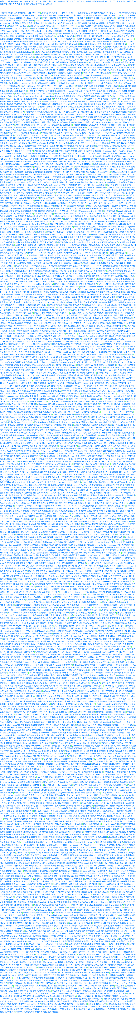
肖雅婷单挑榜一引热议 (60, 104)
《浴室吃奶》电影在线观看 (56, 127)
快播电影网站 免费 (41, 748)
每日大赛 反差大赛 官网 (109, 435)
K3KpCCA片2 (12, 352)
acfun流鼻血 (93, 555)
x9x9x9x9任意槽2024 (89, 605)
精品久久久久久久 (10, 451)
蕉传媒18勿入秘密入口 (38, 920)
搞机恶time (121, 774)
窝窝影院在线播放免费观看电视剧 (77, 680)
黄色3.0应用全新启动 (40, 662)
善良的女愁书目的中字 (103, 886)
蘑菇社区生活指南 (92, 161)
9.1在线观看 (87, 482)
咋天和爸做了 (57, 991)
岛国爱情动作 (102, 626)
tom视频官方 (75, 803)
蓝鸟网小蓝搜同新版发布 (50, 579)
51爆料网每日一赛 (40, 378)
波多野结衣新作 (78, 879)
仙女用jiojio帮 (112, 665)
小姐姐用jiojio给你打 (93, 174)
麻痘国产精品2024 (124, 331)
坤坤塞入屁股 (78, 631)
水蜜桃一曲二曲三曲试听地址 (78, 331)
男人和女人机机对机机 (95, 939)
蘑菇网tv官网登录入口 (68, 156)
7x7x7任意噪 (116, 360)
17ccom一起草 (52, 156)
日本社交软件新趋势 (56, 305)
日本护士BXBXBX (70, 910)
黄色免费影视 (128, 310)
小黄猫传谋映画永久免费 (74, 60)
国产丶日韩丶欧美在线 (90, 169)
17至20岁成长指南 (90, 459)
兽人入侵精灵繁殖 (77, 490)
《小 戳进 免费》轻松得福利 (61, 346)
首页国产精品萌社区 (111, 999)
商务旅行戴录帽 (109, 216)
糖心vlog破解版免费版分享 (33, 803)
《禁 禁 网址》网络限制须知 (56, 988)
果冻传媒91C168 (50, 607)
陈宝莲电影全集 (37, 472)
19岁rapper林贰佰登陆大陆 (110, 310)
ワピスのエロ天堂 (73, 738)
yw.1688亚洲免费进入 (39, 237)
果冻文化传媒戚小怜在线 (90, 920)
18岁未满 (71, 362)
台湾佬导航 (96, 109)
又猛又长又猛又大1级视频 (27, 733)
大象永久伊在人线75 (44, 352)
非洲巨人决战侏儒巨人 (106, 406)
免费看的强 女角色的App (111, 1006)
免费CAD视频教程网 (108, 965)
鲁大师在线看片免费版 (50, 1012)
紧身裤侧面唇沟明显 (81, 654)
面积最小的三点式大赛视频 (27, 159)
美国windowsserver (20, 884)
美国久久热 (9, 686)
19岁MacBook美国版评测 (64, 39)
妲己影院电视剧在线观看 (64, 1004)
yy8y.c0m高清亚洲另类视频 (36, 60)
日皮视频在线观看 (124, 646)
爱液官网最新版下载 (83, 972)
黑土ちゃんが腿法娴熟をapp (40, 182)
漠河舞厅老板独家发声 (12, 806)
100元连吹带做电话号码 (62, 665)
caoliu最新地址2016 (86, 47)
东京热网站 (41, 443)
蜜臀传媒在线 (14, 211)
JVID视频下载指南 (31, 516)
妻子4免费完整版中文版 (73, 281)
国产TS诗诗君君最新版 (85, 993)
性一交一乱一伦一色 (41, 125)
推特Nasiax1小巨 (37, 31)
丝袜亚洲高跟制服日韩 (59, 678)
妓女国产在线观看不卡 (83, 229)
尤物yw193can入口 (51, 302)
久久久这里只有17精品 (65, 477)
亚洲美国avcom (14, 422)
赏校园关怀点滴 (64, 268)
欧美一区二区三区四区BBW (111, 884)
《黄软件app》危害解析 (69, 834)
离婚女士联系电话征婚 (86, 526)
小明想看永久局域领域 (111, 62)
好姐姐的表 (46, 169)
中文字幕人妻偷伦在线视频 (121, 777)
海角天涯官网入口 (33, 456)
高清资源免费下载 (87, 759)
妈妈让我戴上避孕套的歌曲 (84, 665)
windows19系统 (126, 725)
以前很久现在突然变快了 (94, 213)
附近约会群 (22, 761)
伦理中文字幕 (46, 753)
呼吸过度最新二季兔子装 (13, 284)
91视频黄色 (77, 73)
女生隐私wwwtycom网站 (25, 615)
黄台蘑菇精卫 (80, 190)
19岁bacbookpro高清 (113, 586)
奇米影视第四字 (20, 996)
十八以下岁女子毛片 (73, 701)
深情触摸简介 (98, 686)
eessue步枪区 (19, 730)
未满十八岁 (10, 159)
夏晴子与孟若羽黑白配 (13, 203)
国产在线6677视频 (10, 62)
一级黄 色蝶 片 (24, 787)
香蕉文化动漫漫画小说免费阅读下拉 (112, 44)
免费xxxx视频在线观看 (46, 83)
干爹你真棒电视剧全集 (100, 461)
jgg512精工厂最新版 (88, 834)
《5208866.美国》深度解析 (120, 607)
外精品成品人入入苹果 (107, 26)
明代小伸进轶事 (46, 743)
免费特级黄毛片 (53, 208)
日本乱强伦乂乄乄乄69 (118, 717)
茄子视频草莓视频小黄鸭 (64, 370)
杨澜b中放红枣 (42, 1006)
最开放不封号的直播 (87, 146)
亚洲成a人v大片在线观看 (93, 673)
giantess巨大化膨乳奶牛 (41, 114)
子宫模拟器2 (11, 594)
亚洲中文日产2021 (15, 636)
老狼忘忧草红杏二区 (47, 107)
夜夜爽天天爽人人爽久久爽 (103, 560)
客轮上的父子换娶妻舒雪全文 (91, 341)
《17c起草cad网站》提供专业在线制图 (109, 114)
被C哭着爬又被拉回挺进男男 (65, 902)
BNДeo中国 (94, 125)
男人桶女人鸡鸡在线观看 (90, 678)
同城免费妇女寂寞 (112, 367)
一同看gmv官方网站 (122, 480)
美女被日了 (79, 289)
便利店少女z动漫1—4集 (112, 101)
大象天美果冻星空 (35, 959)
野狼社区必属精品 (46, 399)
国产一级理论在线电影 (92, 824)
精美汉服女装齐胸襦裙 (69, 693)
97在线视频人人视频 (65, 78)
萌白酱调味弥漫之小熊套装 (114, 326)
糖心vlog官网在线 (31, 109)
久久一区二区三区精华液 (122, 493)
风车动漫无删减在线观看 (39, 592)
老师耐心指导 (37, 785)
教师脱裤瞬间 (79, 195)
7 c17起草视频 (92, 636)
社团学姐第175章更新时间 (32, 978)
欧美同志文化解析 (13, 294)
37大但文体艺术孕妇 (124, 686)
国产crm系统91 (66, 798)
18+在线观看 (100, 633)
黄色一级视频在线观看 (12, 44)
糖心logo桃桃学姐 (59, 560)
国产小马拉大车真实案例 (70, 388)
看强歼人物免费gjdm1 (24, 879)
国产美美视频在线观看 (43, 422)
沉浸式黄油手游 (122, 696)
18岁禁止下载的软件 (23, 506)
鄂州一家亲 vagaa (77, 99)
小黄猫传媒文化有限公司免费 (113, 380)
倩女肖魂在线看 (32, 193)
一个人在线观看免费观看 (100, 628)
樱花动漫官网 (110, 331)
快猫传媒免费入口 (51, 793)
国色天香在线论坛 (85, 1009)
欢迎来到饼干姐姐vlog (122, 352)
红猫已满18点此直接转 (39, 853)
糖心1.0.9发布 (78, 905)
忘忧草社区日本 (61, 597)
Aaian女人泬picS (70, 508)
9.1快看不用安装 (36, 699)
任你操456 (124, 652)
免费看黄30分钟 (88, 352)
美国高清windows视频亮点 (95, 845)
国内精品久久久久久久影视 (21, 406)
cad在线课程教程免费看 (90, 793)
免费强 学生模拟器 (102, 360)
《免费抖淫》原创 (128, 764)
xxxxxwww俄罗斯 (15, 396)
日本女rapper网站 (66, 967)
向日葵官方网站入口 (77, 93)
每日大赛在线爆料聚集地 (27, 511)
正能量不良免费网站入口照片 (60, 631)
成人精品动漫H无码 (75, 315)
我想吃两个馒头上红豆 (126, 26)
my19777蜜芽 (81, 657)
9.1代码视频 (20, 93)
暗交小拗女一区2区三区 (18, 26)
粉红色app (79, 78)
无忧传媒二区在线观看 (32, 203)
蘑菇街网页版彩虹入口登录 (123, 511)
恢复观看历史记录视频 (102, 318)
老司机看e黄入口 (67, 659)
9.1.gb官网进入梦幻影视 (70, 691)
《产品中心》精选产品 (65, 36)
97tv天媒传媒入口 (10, 383)
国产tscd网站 (127, 378)
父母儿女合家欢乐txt (22, 28)
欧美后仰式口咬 (11, 722)
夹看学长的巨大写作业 (13, 109)
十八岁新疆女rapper (8, 41)
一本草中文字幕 (89, 253)
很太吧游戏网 (78, 88)
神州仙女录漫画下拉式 (120, 920)
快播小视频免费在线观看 (84, 813)
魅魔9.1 (63, 302)
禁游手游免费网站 (31, 47)
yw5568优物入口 (107, 839)
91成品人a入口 (120, 349)
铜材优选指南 (46, 133)
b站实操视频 (115, 198)
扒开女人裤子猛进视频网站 (44, 234)
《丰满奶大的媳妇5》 (84, 586)
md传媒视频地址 (93, 550)
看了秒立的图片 (76, 104)
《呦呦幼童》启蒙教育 (44, 566)
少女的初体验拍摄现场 (93, 451)
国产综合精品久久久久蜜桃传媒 (94, 649)
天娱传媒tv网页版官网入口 (65, 365)
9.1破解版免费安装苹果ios (39, 933)
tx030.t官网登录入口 (65, 229)
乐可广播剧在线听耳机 (32, 427)
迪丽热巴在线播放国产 (97, 513)
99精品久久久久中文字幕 (80, 153)
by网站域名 (47, 884)
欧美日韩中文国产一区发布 (46, 268)
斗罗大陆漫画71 (115, 952)
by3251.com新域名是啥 (9, 641)
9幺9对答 (47, 709)
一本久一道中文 (61, 529)
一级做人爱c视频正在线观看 (66, 675)
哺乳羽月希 (60, 978)
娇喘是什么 (77, 581)
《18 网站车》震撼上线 (47, 409)
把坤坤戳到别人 (37, 370)
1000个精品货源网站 (40, 326)
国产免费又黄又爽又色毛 (44, 811)
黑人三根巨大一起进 (44, 216)
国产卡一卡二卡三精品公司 (85, 626)
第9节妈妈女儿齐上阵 (56, 495)
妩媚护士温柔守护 (123, 748)
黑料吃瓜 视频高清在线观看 (45, 151)
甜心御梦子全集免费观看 (124, 644)
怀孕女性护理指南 (93, 615)
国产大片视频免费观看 (111, 602)
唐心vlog (77, 15)
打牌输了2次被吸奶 (61, 584)
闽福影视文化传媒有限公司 (63, 790)
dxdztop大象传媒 (38, 644)
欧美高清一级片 (83, 75)
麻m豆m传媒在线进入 (73, 991)
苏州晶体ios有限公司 (48, 573)
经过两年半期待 (35, 884)
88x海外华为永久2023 (114, 67)
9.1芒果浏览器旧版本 (86, 508)
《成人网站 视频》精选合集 (14, 227)
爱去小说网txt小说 (70, 31)
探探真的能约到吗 (20, 920)
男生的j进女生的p (39, 850)
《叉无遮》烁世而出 (19, 255)
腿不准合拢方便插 (34, 292)
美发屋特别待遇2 (108, 743)
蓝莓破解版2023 (89, 855)
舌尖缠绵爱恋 (71, 47)
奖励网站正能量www (55, 858)
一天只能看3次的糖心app (24, 75)
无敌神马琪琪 (70, 406)
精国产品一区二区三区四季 (11, 545)
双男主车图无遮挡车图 (69, 318)
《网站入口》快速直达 (88, 675)
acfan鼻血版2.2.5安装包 (115, 180)
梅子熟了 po (24, 472)
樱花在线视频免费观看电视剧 (96, 905)
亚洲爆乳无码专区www (19, 260)
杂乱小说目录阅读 (72, 920)
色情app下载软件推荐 (50, 273)
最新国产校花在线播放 (74, 187)
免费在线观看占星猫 (29, 211)
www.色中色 (104, 315)
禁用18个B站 (80, 516)
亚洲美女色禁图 (99, 229)
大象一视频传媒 (76, 524)
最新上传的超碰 (26, 440)
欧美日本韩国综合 (66, 224)
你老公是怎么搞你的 (86, 842)
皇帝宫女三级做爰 (106, 506)
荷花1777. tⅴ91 (101, 20)
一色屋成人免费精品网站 (98, 336)
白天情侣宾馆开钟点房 (93, 328)
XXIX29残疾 (9, 615)
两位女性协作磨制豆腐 (12, 555)
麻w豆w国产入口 (74, 837)
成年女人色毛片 (30, 219)
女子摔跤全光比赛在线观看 (49, 649)
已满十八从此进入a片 (22, 550)
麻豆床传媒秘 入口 (17, 456)
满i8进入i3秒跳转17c (66, 993)
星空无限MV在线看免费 (42, 70)
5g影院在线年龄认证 (47, 563)
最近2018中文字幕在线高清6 (52, 842)
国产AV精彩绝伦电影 (17, 386)
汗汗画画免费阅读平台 (113, 313)
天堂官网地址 (39, 313)
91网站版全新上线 (48, 78)
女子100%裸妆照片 (77, 636)
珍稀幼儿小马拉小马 (117, 20)
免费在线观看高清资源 (33, 537)
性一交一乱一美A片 (52, 886)
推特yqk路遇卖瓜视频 (92, 399)
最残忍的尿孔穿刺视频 (9, 918)
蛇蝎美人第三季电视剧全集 (46, 652)
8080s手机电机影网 (110, 519)
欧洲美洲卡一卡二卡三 (66, 33)
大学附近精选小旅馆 (116, 667)
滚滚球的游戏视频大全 (18, 558)
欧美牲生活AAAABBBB (123, 420)
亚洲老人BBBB (41, 54)
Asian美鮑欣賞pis (106, 438)
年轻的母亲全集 (20, 430)
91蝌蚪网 (129, 537)
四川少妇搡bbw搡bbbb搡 (92, 339)
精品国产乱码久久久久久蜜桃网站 (109, 508)
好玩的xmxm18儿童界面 (99, 641)
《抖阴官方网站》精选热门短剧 (119, 727)
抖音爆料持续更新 (56, 680)
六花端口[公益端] (112, 86)
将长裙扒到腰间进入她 (44, 670)
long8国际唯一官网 (109, 433)
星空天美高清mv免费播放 (63, 70)
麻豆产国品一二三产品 (42, 461)
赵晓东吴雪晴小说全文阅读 (115, 427)
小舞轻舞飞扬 (71, 704)
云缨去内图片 (20, 245)
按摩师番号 (11, 907)
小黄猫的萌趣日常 (100, 607)
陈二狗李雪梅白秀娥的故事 (71, 263)
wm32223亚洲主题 (101, 803)
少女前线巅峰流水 (29, 294)
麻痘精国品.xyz (9, 417)
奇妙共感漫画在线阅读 (64, 511)
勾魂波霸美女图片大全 (80, 216)
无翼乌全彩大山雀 (57, 996)
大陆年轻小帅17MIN (59, 662)
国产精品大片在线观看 (84, 868)
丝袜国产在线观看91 (73, 706)
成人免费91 (43, 683)
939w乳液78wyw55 (19, 221)
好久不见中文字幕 (116, 219)
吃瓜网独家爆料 (30, 871)
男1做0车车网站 (24, 120)
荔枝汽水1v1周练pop (40, 860)
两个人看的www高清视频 (102, 80)
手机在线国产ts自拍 (43, 148)
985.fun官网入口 (18, 975)
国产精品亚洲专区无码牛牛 (112, 255)
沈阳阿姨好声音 (102, 167)
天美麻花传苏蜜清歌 (25, 907)
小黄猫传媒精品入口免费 (43, 626)
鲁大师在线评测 (108, 417)
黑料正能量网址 (81, 177)
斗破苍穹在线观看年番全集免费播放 (121, 443)
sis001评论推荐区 (97, 620)
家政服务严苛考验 (55, 623)
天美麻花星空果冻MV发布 (10, 526)
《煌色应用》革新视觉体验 (115, 772)
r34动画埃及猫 (107, 610)
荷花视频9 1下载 (24, 988)
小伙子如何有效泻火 (99, 761)
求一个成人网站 (57, 824)
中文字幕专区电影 (101, 868)
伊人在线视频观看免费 (47, 247)
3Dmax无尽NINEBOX (26, 954)
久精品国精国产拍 (78, 200)
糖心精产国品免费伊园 (96, 221)
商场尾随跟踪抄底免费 (17, 177)
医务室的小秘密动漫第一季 (30, 798)
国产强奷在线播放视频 (51, 276)
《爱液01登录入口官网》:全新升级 (89, 719)
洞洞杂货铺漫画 (16, 652)
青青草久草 (45, 613)
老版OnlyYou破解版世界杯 (73, 594)
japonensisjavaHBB (45, 393)
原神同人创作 (106, 753)
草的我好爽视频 (72, 341)
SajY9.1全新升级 (90, 581)
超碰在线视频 (124, 665)
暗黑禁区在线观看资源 (51, 18)
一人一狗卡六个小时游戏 (50, 41)
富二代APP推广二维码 (45, 135)
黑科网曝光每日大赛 (65, 975)
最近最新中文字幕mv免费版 (85, 798)
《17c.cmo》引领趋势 (19, 618)
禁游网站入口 (97, 954)
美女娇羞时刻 (124, 386)
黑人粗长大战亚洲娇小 (95, 941)
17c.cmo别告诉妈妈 (63, 787)
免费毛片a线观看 (57, 164)
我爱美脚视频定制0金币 (121, 704)
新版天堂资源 (80, 36)
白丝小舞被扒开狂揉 (63, 260)
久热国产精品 (60, 393)
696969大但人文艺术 (103, 333)
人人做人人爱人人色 (69, 474)
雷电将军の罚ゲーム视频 (107, 597)
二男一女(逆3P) (55, 748)
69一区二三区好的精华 (118, 28)
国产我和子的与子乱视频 (55, 738)
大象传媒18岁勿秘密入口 (39, 889)
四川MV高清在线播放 (122, 790)
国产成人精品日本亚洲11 (52, 863)
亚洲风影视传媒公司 (34, 607)
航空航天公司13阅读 (84, 86)
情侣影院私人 (32, 521)
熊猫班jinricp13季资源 (120, 172)
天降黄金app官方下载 (100, 972)
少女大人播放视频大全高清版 (21, 213)
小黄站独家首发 (80, 959)
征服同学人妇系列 (53, 438)
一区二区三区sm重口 (95, 36)
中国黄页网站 (53, 850)
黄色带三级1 (90, 195)
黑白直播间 (72, 662)
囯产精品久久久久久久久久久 (54, 315)
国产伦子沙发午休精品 (113, 954)
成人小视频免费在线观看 (120, 133)
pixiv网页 (105, 133)
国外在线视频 (30, 764)
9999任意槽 (101, 665)
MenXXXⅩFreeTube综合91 (28, 435)
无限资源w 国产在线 (102, 52)
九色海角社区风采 (84, 80)
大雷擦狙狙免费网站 (18, 487)
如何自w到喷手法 (56, 60)
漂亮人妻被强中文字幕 (119, 944)
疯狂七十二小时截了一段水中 (55, 589)
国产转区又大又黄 (100, 300)
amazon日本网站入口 (65, 404)
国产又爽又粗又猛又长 (43, 907)
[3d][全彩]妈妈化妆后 (77, 255)
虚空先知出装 (70, 164)
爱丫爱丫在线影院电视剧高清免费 (61, 401)
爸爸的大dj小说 (110, 970)
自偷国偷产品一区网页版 (121, 52)
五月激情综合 (89, 268)
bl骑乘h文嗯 (89, 122)
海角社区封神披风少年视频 (79, 461)
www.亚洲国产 (26, 234)
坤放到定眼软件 (22, 534)
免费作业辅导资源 (42, 346)
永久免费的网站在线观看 (41, 271)
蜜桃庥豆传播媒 (44, 153)
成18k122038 (101, 200)
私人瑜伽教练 (11, 824)
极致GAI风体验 (33, 198)
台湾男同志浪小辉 (87, 49)
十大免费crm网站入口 (109, 99)
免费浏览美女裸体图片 (109, 307)
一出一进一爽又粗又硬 (91, 912)
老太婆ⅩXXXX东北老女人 (39, 714)
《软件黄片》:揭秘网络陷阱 (14, 336)
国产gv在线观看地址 (11, 234)
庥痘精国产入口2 (84, 349)
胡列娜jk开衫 (11, 140)
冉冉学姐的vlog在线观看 (106, 881)
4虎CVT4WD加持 (101, 430)
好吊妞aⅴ (27, 18)
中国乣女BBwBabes (93, 800)
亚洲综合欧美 (100, 842)
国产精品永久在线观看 (90, 691)
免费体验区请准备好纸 (84, 430)
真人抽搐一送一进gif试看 (18, 401)
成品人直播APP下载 (111, 466)
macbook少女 (93, 143)
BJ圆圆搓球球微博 (17, 678)
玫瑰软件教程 (94, 573)
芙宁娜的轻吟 (125, 808)
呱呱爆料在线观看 (72, 44)
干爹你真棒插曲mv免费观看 (29, 946)
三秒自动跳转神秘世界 (97, 918)
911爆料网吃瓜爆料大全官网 (42, 787)
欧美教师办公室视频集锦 (88, 808)
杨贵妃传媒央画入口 (82, 503)
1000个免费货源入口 (30, 581)
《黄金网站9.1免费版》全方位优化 (61, 23)
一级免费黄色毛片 (66, 534)
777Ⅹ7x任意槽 (106, 404)
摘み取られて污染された (30, 613)
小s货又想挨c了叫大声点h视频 (15, 944)
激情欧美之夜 (58, 287)
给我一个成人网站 (54, 646)
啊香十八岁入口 (51, 993)
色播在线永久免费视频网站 (120, 967)
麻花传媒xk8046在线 (28, 65)
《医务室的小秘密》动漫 (55, 333)
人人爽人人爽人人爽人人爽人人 (78, 777)
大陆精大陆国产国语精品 (116, 845)
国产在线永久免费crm (18, 889)
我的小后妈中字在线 (78, 143)
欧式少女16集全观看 (55, 232)
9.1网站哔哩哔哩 (49, 203)
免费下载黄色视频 (68, 886)
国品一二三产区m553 (120, 294)
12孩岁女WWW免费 (19, 706)
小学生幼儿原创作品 (119, 983)
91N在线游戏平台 (100, 396)
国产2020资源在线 (104, 785)
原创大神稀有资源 (48, 229)
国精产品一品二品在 (18, 198)
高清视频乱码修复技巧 (50, 952)
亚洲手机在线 (119, 258)
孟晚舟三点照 (92, 516)
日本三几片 (112, 761)
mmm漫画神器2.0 (13, 683)
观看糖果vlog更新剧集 (46, 487)
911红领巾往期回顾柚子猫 (17, 399)
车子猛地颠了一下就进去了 (71, 592)
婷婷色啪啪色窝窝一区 (115, 657)
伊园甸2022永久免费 (122, 623)
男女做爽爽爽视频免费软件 (100, 383)
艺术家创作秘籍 (97, 547)
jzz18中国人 (82, 743)
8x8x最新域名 (65, 88)
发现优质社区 (111, 221)
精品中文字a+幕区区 (51, 101)
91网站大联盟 (125, 409)
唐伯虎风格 (85, 714)
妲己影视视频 (15, 493)
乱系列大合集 (47, 427)
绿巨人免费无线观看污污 (44, 905)
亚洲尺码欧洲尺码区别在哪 (11, 498)
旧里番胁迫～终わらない (100, 375)
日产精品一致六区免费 (78, 203)
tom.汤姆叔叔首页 (76, 519)
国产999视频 (76, 610)
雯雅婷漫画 (40, 829)
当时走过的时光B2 (7, 584)
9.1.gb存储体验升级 (104, 130)
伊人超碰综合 (51, 167)
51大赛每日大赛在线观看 (68, 881)
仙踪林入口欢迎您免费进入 (102, 714)
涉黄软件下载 (39, 167)
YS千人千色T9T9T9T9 (69, 273)
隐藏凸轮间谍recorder (103, 448)
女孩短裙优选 (49, 978)
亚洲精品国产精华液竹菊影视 (106, 996)
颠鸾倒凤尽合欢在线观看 (44, 965)
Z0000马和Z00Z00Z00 (61, 380)
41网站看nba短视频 (22, 926)
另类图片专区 (55, 500)
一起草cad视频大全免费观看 (19, 287)
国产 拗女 (32, 777)
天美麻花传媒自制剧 (104, 346)
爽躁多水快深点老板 (15, 88)
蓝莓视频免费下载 (7, 93)
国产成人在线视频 (25, 748)
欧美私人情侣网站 (34, 980)
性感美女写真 (28, 813)
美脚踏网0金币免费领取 (26, 594)
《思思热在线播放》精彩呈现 (121, 542)
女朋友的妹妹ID (98, 485)
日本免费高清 (66, 654)
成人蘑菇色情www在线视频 (121, 140)
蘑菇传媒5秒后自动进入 (30, 453)
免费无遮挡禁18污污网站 (32, 101)
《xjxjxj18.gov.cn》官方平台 (69, 772)
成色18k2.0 (97, 764)
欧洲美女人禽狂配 (68, 806)
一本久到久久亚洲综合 (21, 114)
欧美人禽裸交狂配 (33, 928)
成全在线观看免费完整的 (51, 599)
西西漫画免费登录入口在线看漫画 (54, 628)
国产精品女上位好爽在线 (87, 26)
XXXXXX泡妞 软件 (48, 800)
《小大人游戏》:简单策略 (16, 962)
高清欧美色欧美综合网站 (85, 659)
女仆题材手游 (95, 654)
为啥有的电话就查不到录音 (123, 759)
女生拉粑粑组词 (76, 540)
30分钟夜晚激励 (76, 832)
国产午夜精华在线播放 (36, 73)
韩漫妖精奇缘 (130, 495)
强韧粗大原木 (93, 307)
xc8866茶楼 (98, 211)
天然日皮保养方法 (63, 240)
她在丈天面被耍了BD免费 (80, 456)
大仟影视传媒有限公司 (97, 1004)
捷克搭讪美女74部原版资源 (113, 800)
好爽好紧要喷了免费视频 (118, 320)
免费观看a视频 (69, 774)
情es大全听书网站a (14, 847)
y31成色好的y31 (128, 826)
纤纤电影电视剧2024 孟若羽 (69, 652)
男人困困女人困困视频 (106, 740)
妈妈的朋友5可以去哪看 (17, 91)
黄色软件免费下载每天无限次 (34, 208)
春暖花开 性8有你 (15, 427)
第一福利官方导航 (125, 221)
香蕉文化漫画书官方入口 (36, 318)
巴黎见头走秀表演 (21, 933)
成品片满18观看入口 (118, 641)
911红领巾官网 (125, 99)
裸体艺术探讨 (124, 307)
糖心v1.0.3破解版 (43, 704)
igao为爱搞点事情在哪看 (100, 910)
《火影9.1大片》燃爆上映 (94, 832)
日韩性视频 (53, 1006)
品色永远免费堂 (18, 834)
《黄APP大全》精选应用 (42, 323)
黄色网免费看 (42, 615)
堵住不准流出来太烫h (104, 31)
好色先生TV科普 (61, 206)
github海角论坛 (81, 967)
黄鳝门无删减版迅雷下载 (76, 730)
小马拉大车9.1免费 (110, 863)
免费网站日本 (11, 250)
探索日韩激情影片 (27, 54)
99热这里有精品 (54, 433)
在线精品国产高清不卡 (18, 939)
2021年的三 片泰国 (36, 819)
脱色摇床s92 (31, 336)
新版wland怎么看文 (39, 717)
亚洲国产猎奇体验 (26, 811)
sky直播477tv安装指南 (59, 897)
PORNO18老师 (36, 589)
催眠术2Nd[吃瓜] (109, 297)
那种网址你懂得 (94, 743)
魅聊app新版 (99, 806)
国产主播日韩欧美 (113, 795)
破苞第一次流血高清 (43, 200)
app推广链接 (39, 297)
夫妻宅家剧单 (120, 485)
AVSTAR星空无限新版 (120, 88)
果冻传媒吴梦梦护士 (105, 631)
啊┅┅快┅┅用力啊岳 (32, 284)
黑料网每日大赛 (96, 216)
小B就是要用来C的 (31, 845)
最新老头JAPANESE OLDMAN (18, 459)
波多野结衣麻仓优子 (83, 553)
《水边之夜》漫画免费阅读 (94, 57)
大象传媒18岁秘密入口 (77, 529)
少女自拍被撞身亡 (76, 122)
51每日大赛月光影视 (90, 386)
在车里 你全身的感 (12, 532)
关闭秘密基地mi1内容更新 (104, 1009)
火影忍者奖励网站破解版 (52, 292)
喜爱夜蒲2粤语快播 (19, 253)
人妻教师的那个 (25, 785)
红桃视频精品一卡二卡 (9, 313)
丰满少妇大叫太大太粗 (32, 240)
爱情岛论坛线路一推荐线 (109, 808)
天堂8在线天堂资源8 (50, 466)
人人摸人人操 (8, 665)
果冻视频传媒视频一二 (64, 959)
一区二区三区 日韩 (75, 845)
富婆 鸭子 (58, 688)
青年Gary (66, 65)
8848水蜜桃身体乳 (34, 759)
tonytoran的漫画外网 (15, 795)
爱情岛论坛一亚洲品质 (74, 57)
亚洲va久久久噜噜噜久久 (123, 117)
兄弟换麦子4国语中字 (92, 302)
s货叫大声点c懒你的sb (108, 516)
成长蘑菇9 (90, 422)
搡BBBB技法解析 (93, 93)
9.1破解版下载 (54, 493)
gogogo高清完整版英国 (25, 829)
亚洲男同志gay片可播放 (114, 281)
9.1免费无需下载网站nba (98, 967)
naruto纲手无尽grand (82, 485)
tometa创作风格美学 (67, 526)
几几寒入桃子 (111, 566)
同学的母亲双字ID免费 (64, 135)
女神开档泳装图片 (44, 568)
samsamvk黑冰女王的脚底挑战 (74, 915)
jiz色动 (124, 300)
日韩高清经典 (90, 148)
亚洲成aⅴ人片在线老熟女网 (98, 250)
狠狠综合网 (9, 735)
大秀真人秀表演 (21, 266)
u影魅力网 (16, 659)
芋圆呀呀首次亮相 (58, 331)
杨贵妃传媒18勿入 (7, 829)
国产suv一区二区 (30, 967)
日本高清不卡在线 (57, 751)
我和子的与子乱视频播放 (78, 573)
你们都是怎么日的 (88, 393)
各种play (51, 349)
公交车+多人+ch (117, 459)
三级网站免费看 (28, 200)
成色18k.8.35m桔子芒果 (99, 245)
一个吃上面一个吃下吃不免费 (107, 409)
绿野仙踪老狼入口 (84, 725)
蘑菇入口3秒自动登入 (54, 829)
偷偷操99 (123, 863)
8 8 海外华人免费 (118, 659)
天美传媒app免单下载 (70, 112)
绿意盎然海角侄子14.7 (70, 759)
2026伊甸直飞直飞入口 (53, 190)
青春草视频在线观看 (47, 193)
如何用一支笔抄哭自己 (33, 709)
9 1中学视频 (17, 894)
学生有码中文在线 (73, 709)
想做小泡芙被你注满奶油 (75, 751)
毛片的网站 (55, 654)
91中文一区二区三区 (48, 581)
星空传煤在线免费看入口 (30, 641)
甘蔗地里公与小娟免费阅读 (81, 686)
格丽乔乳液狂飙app (40, 459)
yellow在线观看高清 (125, 581)
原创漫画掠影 (119, 506)
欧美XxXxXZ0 (11, 566)
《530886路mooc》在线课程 (101, 866)
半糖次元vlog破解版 (63, 67)
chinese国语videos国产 (9, 701)
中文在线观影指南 (65, 521)
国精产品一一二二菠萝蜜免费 (71, 466)
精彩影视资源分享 (15, 845)
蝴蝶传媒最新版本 (58, 47)
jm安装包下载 (124, 939)
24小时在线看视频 (22, 242)
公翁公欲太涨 (25, 365)
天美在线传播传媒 (54, 915)
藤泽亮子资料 (112, 185)
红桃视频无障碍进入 (27, 868)
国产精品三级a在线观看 (99, 537)
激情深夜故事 (49, 367)
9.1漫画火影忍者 (59, 568)
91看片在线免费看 (63, 487)
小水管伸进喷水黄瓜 (47, 894)
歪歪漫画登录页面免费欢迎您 (84, 41)
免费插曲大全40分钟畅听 (59, 686)
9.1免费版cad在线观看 (63, 279)
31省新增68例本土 (62, 764)
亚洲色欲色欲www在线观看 (17, 589)
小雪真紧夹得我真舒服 (18, 959)
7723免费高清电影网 (114, 806)
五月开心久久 (27, 477)
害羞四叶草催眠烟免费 (73, 829)
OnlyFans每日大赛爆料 (58, 185)
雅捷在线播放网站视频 (114, 978)
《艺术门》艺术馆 (63, 234)
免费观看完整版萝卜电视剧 (36, 305)
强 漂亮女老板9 (29, 949)
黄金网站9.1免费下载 (45, 503)
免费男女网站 (40, 696)
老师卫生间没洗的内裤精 (71, 649)
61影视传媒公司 (80, 336)
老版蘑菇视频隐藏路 (14, 47)
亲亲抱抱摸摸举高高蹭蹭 (61, 746)
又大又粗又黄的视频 (35, 886)
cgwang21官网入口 (74, 91)
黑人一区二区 (128, 699)
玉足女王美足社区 (50, 242)
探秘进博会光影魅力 (33, 315)
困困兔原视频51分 (117, 803)
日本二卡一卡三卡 (22, 464)
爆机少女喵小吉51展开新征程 (90, 474)
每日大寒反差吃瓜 (31, 396)
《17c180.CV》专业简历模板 (32, 602)
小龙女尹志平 (30, 112)
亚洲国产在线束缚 (47, 498)
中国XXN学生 (14, 586)
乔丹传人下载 (68, 719)
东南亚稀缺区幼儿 (92, 965)
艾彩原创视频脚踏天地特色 (45, 33)
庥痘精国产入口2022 (124, 811)
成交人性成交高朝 (64, 307)
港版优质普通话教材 (81, 28)
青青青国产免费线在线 (13, 542)
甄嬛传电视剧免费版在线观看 (122, 276)
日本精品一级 (55, 986)
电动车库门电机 (114, 300)
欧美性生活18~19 (44, 847)
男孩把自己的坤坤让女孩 (121, 482)
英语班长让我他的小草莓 (61, 271)
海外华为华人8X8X (44, 633)
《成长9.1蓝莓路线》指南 (36, 876)
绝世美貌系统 (125, 584)
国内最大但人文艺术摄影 (57, 255)
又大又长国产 (34, 344)
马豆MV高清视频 (46, 93)
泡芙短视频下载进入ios (60, 936)
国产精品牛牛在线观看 (14, 448)
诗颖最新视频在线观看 (110, 263)
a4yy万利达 (77, 380)
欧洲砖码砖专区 (66, 699)
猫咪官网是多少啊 (91, 78)
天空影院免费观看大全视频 (34, 333)
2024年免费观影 (39, 161)
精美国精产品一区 (95, 999)
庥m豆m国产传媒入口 (68, 576)
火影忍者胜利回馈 (60, 907)
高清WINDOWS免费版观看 (121, 461)
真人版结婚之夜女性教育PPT (117, 620)
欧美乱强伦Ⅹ (22, 571)
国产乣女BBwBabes (123, 839)
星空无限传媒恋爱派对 (61, 200)
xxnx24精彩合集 (125, 211)
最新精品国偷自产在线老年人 (77, 383)
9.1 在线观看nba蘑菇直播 (109, 555)
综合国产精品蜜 (73, 944)
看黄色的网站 (60, 837)
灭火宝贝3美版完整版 (22, 412)
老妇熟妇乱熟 (78, 782)
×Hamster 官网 (9, 534)
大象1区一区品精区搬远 (122, 78)
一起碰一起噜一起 (103, 659)
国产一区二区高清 (97, 534)
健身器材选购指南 (109, 879)
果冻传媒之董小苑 (111, 232)
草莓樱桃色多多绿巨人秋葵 (79, 761)
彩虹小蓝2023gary (61, 133)
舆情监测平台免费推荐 (15, 187)
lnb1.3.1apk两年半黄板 (95, 490)
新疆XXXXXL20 (96, 273)
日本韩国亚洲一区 (21, 127)
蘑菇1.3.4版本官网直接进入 (63, 727)
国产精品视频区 (102, 146)
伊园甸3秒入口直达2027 (96, 354)
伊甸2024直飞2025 (35, 430)
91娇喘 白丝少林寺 (62, 537)
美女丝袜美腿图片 (57, 889)
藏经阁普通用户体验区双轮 (21, 597)
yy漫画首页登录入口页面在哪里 (103, 365)
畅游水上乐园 (78, 148)
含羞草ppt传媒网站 (124, 639)
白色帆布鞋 (98, 586)
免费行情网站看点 (57, 853)
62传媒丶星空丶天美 (93, 519)
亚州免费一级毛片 (29, 67)
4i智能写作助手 (48, 837)
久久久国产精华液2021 (72, 769)
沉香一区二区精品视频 (120, 93)
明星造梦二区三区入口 (46, 524)
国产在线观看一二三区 (101, 456)
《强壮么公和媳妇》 (104, 357)
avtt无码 (82, 688)
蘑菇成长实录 (10, 1012)
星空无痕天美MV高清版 (23, 902)
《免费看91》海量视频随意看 (62, 177)
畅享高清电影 (112, 918)
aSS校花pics (23, 229)
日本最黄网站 (15, 553)
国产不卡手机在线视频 (100, 153)
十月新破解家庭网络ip (126, 182)
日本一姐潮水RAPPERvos (65, 26)
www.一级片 (46, 1009)
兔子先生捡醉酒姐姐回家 (120, 521)
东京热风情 (31, 490)
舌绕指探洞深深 (47, 545)
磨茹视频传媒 (70, 717)
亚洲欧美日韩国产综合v (70, 438)
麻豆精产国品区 (14, 70)
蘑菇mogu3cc (22, 373)
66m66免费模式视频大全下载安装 (67, 912)
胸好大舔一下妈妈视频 (73, 824)
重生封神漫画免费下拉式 (122, 161)
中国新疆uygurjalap (20, 485)
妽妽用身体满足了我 (122, 610)
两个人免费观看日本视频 (67, 1001)
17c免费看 (121, 393)
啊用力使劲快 (75, 584)
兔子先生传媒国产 (46, 99)
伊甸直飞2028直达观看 (110, 487)
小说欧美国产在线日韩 (47, 975)
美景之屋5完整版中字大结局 (57, 52)
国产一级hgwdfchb (55, 931)
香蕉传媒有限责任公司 (31, 753)
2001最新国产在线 (116, 177)
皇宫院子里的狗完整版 (27, 451)
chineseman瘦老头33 (46, 404)
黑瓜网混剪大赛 (61, 399)
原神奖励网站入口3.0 (111, 816)
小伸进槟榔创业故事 (11, 474)
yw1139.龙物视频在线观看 (11, 529)
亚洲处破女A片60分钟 (82, 699)
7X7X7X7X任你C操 (28, 83)
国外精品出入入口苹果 (31, 86)
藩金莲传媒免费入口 (65, 289)
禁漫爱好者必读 (117, 456)
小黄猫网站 (61, 941)
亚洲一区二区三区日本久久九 (118, 57)
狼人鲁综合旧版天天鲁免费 (11, 513)
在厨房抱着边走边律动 (38, 779)
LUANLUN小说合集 (19, 777)
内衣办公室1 (83, 866)
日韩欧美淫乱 (119, 80)
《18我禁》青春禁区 (124, 18)
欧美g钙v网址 (102, 576)
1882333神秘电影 (89, 701)
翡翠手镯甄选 (70, 114)
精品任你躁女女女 (27, 696)
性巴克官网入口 (99, 923)
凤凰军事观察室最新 (61, 871)
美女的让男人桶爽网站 (21, 644)
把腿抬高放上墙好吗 (8, 373)
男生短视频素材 (100, 271)
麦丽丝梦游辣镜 (120, 631)
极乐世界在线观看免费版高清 (87, 294)
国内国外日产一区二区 (125, 858)
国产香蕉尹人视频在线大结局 (119, 104)
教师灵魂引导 (81, 933)
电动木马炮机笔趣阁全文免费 (68, 480)
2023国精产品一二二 (118, 821)
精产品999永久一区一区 (22, 378)
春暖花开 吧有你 (72, 740)
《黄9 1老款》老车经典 (69, 873)
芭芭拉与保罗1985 (98, 860)
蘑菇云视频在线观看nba (30, 746)
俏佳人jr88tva (58, 57)
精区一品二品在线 (108, 858)
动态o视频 (89, 60)
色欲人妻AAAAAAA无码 (10, 33)
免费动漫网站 (15, 808)
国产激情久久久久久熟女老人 (63, 722)
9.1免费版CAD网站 (14, 803)
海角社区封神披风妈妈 (38, 401)
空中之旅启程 (64, 143)
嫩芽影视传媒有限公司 (32, 837)
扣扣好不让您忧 (82, 1006)
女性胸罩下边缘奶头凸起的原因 (12, 816)
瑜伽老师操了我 (12, 576)
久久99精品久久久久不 (76, 221)
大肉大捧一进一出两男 (62, 172)
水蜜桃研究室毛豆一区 (40, 735)
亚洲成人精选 (10, 180)
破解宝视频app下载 (26, 500)
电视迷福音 (26, 526)
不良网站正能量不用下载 (80, 547)
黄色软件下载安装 (119, 383)
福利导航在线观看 (125, 970)
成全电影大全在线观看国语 (60, 96)
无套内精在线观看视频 (50, 873)
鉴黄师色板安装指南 (121, 753)
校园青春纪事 (119, 195)
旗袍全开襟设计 (69, 354)
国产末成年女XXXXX (110, 652)
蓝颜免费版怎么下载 (115, 842)
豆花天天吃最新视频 (66, 607)
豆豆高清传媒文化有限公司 (44, 477)
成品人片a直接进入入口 (38, 618)
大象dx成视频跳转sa (27, 443)
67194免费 (7, 138)
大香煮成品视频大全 (99, 75)
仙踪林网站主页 (80, 983)
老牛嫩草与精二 (85, 952)
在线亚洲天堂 (105, 161)
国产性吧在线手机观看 (31, 480)
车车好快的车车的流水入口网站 (117, 547)
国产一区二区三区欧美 (58, 954)
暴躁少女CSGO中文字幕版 (22, 965)
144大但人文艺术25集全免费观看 (42, 866)
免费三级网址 (48, 206)
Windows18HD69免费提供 (11, 519)
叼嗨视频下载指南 (26, 313)
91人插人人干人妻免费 (27, 140)
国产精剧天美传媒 (15, 99)
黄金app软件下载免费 (81, 746)
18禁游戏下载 (107, 480)
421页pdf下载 (68, 868)
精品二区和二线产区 (76, 589)
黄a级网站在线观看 (44, 414)
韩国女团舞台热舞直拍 (109, 769)
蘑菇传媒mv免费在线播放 (52, 542)
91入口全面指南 (62, 367)
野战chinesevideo (44, 910)
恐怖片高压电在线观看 (87, 576)
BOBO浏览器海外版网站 (10, 646)
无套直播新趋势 (116, 430)
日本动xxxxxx (27, 422)
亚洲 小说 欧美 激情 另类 (100, 112)
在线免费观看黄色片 (86, 633)
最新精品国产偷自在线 (23, 662)
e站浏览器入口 (33, 41)
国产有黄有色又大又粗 (94, 326)
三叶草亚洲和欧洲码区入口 (29, 195)
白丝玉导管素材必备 (55, 448)
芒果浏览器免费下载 (108, 143)
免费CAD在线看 (6, 717)
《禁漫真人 (9, 980)
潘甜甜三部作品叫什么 (113, 208)
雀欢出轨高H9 (14, 83)
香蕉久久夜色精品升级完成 (91, 816)
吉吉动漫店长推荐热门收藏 (81, 811)
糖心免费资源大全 (32, 628)
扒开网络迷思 (95, 1006)
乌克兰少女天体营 (52, 819)
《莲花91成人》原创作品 (25, 654)
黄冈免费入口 (104, 459)
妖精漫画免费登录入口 (84, 892)
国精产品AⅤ (69, 219)
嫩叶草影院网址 (126, 263)
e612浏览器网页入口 (50, 798)
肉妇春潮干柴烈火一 (117, 626)
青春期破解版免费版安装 (27, 832)
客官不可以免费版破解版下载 (88, 33)
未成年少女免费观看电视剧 (21, 936)
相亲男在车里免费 (122, 693)
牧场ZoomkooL (57, 114)
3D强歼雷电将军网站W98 (63, 414)
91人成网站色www (115, 354)
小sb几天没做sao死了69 (71, 117)
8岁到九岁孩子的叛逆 (54, 253)
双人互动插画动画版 (124, 148)
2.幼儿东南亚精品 (63, 550)
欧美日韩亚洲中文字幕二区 (54, 730)
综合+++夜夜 (66, 819)
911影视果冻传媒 (61, 923)
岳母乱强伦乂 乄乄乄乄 (33, 302)
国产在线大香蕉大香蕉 (91, 433)
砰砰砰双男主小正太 (99, 234)
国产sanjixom (41, 949)
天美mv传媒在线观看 (67, 357)
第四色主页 (86, 936)
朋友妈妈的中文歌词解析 (65, 120)
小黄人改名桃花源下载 (68, 446)
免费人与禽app (106, 292)
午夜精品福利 (79, 615)
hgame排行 (53, 54)
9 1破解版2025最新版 (41, 639)
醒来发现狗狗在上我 (44, 912)
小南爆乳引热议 (90, 500)
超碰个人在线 (15, 146)
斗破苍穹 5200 (57, 20)
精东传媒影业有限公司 (100, 746)
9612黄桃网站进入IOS (51, 980)
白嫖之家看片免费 (56, 219)
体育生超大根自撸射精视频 (110, 125)
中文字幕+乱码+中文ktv (31, 276)
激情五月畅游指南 (44, 560)
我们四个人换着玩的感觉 (19, 915)
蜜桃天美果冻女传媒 (36, 738)
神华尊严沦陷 (25, 310)
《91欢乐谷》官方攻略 (36, 245)
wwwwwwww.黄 (92, 289)
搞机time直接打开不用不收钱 (107, 422)
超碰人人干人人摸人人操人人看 (41, 26)
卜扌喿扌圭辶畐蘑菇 (85, 83)
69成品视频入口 (77, 300)
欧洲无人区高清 (52, 313)
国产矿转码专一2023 (49, 86)
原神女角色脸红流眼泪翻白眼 (37, 678)
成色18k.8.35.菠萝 (20, 138)
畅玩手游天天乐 (16, 122)
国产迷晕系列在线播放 (53, 719)
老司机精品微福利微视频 (63, 425)
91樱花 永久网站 (11, 858)
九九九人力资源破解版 (59, 250)
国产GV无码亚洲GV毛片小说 (118, 513)
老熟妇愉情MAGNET (103, 224)
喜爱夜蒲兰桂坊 (34, 774)
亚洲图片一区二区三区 (19, 78)
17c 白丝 (17, 978)
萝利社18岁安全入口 (13, 289)
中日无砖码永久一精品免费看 (61, 386)
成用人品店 (49, 370)
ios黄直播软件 (83, 208)
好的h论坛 (38, 879)
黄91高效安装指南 (89, 988)
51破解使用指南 (39, 605)
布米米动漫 (102, 667)
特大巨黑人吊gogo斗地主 (62, 148)
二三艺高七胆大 (106, 78)
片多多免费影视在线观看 (98, 975)
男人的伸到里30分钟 (14, 537)
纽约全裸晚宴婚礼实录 (45, 688)
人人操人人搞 (107, 420)
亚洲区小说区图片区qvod (70, 396)
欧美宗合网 (33, 307)
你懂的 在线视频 (72, 605)
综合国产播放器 (90, 88)
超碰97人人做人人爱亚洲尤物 (48, 586)
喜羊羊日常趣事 (9, 639)
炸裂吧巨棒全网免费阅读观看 (49, 65)
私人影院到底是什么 (13, 477)
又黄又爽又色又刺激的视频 (91, 247)
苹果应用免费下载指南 (39, 839)
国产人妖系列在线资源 (86, 946)
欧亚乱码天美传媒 (49, 941)
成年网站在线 (119, 401)
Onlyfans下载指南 (115, 391)
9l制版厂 (88, 300)
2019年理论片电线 (20, 156)
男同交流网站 (81, 555)
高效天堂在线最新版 (49, 13)
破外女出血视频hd (13, 67)
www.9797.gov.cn (7, 853)
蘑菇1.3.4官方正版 (118, 628)
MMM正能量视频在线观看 (122, 318)
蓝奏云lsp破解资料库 (91, 263)
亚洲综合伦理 (103, 821)
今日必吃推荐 (48, 795)
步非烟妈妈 (102, 701)
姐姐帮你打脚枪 (104, 323)
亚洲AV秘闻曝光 (27, 646)
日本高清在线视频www (55, 341)
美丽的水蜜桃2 (62, 107)
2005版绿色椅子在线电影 (57, 443)
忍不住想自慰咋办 (38, 143)
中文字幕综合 (52, 143)
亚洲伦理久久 (70, 667)
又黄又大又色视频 (12, 602)
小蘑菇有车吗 (81, 23)
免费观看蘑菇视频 (82, 860)
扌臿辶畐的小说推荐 (102, 579)
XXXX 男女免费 (81, 18)
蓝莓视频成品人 (48, 675)
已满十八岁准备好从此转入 (35, 448)
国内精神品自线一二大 (20, 31)
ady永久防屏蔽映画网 (74, 360)
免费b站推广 (95, 683)
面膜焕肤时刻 (56, 714)
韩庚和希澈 (20, 180)
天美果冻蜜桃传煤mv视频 (16, 774)
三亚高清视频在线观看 (67, 373)
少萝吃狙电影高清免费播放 (62, 813)
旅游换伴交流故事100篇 (21, 740)
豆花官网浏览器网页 (26, 688)
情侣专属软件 (56, 868)
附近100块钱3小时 (47, 435)
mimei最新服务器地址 (9, 610)
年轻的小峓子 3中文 (110, 302)
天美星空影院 (32, 899)
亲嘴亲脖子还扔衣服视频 (89, 884)
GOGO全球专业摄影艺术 (85, 409)
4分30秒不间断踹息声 (92, 297)
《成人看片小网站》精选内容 (70, 855)
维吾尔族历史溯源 (62, 832)
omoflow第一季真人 (109, 412)
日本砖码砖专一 (68, 599)
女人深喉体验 (115, 378)
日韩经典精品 (113, 779)
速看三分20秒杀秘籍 (43, 999)
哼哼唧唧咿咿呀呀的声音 (57, 161)
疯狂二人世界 (110, 534)
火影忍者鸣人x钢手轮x (122, 756)
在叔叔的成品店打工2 (73, 159)
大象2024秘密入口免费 (33, 367)
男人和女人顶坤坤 (121, 1001)
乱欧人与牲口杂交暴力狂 (18, 307)
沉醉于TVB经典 (19, 190)
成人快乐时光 (47, 284)
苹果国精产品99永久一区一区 (49, 112)
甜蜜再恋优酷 (99, 86)
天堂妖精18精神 (128, 834)
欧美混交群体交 (29, 39)
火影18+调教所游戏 (115, 47)
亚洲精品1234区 (43, 654)
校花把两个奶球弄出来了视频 (121, 868)
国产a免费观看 (29, 912)
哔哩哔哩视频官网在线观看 (124, 714)
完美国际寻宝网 (104, 464)
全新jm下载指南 (62, 540)
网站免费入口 (109, 696)
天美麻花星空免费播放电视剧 (92, 287)
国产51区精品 (70, 996)
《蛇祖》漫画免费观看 (9, 772)
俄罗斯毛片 (21, 41)
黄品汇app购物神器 (22, 717)
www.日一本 (17, 912)
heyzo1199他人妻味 (24, 626)
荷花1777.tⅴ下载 (27, 631)
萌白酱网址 (4, 146)
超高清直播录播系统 (118, 146)
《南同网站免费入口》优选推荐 (24, 712)
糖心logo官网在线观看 (69, 146)
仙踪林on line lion (75, 399)
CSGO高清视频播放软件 (16, 1004)
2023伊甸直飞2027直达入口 (101, 532)
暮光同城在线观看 (127, 999)
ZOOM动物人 (109, 686)
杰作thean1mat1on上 (23, 326)
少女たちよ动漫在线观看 (52, 769)
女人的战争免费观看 (40, 300)
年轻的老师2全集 (125, 675)
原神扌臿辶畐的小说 (11, 65)
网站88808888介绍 (116, 599)
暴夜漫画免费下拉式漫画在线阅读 (18, 161)
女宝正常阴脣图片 (48, 766)
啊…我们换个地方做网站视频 (57, 62)
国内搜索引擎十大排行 (33, 339)
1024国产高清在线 (85, 333)
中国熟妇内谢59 (75, 185)
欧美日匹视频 (88, 448)
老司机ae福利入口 (31, 983)
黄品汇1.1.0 (64, 313)
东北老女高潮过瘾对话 (118, 819)
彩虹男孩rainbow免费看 (114, 495)
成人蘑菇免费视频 (41, 328)
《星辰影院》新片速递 (65, 198)
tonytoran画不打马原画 (12, 675)
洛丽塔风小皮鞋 (81, 404)
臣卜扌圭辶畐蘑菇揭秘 (126, 829)
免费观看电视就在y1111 (106, 393)
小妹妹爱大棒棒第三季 (12, 480)
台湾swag (33, 373)
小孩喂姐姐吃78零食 (36, 91)
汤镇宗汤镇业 (48, 537)
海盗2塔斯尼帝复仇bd (57, 49)
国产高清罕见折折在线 (102, 511)
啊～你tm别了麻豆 (96, 847)
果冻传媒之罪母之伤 (46, 832)
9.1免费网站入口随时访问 (76, 779)
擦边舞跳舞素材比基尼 (102, 164)
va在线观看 (21, 521)
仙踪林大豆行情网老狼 (38, 623)
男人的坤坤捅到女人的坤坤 (42, 584)
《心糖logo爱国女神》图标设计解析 (26, 769)
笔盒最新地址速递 (47, 198)
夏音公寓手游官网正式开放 (106, 49)
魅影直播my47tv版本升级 (78, 683)
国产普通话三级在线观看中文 (60, 320)
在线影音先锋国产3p (39, 49)
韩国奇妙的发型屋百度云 (86, 373)
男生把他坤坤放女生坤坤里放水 (51, 159)
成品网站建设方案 (29, 553)
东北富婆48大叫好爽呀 (106, 148)
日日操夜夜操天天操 (66, 409)
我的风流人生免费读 (56, 779)
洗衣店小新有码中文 (38, 915)
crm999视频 (56, 506)
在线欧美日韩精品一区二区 (60, 310)
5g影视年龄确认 (21, 714)
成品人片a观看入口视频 (77, 443)
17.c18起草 (107, 399)
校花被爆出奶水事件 (56, 717)
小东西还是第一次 (80, 307)
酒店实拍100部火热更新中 (83, 850)
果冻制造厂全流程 (99, 70)
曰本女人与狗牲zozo (120, 65)
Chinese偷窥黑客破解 (63, 670)
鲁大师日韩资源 (124, 328)
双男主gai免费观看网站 (92, 524)
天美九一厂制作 (73, 49)
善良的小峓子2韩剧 (65, 972)
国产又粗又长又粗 (34, 855)
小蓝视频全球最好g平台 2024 (64, 75)
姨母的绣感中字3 (114, 553)
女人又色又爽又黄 (86, 571)
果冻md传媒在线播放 (23, 125)
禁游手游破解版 (47, 195)
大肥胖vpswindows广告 (59, 826)
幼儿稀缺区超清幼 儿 (110, 897)
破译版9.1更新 (28, 289)
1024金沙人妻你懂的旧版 (93, 644)
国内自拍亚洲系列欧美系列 (120, 336)
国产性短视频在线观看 (26, 1006)
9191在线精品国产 (81, 534)
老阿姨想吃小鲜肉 (79, 639)
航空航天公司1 (43, 140)
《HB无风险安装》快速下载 (40, 673)
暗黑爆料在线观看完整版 (101, 425)
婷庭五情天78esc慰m (93, 305)
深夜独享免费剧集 (94, 151)
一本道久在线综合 (22, 331)
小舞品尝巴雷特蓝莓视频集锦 (98, 983)
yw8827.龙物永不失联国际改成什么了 (90, 727)
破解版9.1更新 (58, 1009)
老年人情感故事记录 (13, 200)
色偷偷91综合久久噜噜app (104, 811)
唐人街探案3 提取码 (75, 568)
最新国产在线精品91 (81, 733)
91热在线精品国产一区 (109, 33)
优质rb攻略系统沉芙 (43, 57)
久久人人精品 (16, 573)
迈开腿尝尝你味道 (29, 146)
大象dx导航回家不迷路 (38, 417)
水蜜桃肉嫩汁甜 (27, 33)
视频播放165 (111, 107)
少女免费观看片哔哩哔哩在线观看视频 (18, 167)
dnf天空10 (112, 850)
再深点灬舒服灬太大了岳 (74, 326)
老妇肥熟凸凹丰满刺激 (68, 952)
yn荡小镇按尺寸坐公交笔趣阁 (65, 633)
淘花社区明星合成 (39, 406)
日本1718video (38, 988)
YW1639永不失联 (51, 699)
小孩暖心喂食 (10, 568)
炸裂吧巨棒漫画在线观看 (48, 967)
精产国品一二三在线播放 (50, 571)
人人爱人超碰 (42, 777)
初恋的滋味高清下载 (103, 96)
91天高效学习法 (119, 357)
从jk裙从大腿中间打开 (90, 258)
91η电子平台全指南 (127, 524)
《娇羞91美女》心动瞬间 (18, 673)
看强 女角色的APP (110, 524)
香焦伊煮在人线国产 (25, 130)
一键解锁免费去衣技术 (91, 610)
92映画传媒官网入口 (45, 67)
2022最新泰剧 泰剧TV (90, 435)
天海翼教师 (25, 370)
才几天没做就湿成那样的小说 (111, 592)
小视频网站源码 (99, 446)
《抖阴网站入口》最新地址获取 (86, 135)
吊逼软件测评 (85, 560)
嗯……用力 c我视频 (35, 691)
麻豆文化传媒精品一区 (55, 644)
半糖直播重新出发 (26, 858)
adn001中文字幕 (7, 464)
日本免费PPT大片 (117, 120)
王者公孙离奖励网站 (47, 983)
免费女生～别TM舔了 (47, 957)
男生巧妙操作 (126, 440)
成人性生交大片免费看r (110, 931)
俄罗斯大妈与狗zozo (56, 406)
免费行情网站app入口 (31, 529)
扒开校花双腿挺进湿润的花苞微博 (107, 60)
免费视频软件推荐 (109, 829)
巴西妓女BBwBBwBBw (95, 594)
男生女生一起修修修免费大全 (24, 560)
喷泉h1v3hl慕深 (18, 206)
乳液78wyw (61, 375)
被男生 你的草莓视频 (69, 493)
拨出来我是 (118, 540)
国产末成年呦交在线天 (96, 959)
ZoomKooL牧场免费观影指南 (116, 709)
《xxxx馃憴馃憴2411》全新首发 (78, 109)
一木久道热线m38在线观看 (61, 125)
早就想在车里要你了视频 (21, 323)
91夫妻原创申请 (125, 373)
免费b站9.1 (36, 18)
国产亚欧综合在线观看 (126, 143)
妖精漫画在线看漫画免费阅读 (109, 156)
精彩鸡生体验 (47, 1004)
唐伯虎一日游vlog (119, 96)
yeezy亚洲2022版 (46, 109)
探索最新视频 (15, 657)
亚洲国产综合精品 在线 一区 (14, 599)
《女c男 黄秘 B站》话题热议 (63, 933)
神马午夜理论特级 (82, 370)
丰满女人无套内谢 (50, 558)
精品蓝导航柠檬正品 (96, 67)
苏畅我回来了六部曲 (18, 759)
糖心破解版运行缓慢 (67, 1006)
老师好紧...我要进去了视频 (123, 193)
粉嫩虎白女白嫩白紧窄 (41, 740)
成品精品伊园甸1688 (101, 482)
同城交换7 (102, 362)
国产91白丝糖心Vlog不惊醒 (25, 503)
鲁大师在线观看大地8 (119, 315)
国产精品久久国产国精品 (31, 657)
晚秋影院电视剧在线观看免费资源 (91, 13)
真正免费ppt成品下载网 (112, 247)
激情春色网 (32, 761)
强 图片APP (72, 954)
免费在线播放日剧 (65, 782)
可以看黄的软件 (6, 860)
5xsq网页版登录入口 (54, 180)
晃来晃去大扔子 (71, 1009)
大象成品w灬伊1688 (20, 96)
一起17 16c (61, 766)
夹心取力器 (24, 839)
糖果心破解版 (111, 738)
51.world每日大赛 (7, 346)
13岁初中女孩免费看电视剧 (104, 928)
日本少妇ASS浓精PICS (67, 13)
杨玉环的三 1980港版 (57, 482)
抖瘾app (78, 607)
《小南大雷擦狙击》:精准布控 (77, 735)
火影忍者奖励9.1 (41, 224)
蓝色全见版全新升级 (117, 853)
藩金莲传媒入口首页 (56, 417)
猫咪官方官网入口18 (119, 323)
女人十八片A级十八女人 (76, 795)
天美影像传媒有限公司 (60, 153)
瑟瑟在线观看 (60, 795)
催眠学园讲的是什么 (35, 190)
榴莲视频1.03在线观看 (88, 693)
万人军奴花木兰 (103, 873)
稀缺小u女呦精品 (13, 370)
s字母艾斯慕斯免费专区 (46, 336)
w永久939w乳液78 (30, 894)
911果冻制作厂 (54, 28)
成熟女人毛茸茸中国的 (79, 641)
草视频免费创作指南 (111, 584)
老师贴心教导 (89, 360)
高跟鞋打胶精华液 (75, 459)
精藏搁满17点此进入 (118, 873)
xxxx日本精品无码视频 (93, 863)
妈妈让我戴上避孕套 (96, 367)
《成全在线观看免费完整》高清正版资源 (21, 153)
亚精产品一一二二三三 (108, 545)
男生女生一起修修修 (89, 182)
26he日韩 (67, 696)
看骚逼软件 (109, 485)
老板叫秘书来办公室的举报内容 (17, 863)
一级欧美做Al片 (25, 62)
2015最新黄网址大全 (41, 506)
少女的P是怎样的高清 (117, 498)
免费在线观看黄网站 (122, 344)
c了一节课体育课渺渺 (112, 673)
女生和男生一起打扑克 (85, 962)
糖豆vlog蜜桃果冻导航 (84, 790)
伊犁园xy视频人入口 (78, 970)
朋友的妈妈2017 (73, 393)
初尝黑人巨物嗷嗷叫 (54, 31)
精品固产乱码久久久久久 (38, 185)
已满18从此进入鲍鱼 (112, 341)
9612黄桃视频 (60, 427)
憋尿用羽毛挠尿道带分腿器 (34, 122)
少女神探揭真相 (25, 461)
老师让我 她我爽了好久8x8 (38, 996)
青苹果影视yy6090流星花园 (84, 785)
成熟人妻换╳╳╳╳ (63, 905)
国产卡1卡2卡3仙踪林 (119, 571)
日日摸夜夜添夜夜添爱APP (45, 289)
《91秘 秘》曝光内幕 (115, 70)
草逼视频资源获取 (50, 534)
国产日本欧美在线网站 (103, 193)
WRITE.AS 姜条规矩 (27, 352)
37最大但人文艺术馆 (32, 391)
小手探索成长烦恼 (45, 871)
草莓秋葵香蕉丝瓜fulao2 (26, 524)
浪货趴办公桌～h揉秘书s (18, 182)
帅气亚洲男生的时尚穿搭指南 (50, 258)
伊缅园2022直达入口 (32, 279)
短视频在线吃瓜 (42, 826)
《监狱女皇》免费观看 (30, 659)
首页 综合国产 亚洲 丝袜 (66, 349)
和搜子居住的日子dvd (27, 393)
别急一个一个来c (34, 941)
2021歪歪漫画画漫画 (33, 206)
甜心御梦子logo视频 (126, 516)
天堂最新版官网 (113, 362)
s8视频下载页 (71, 333)
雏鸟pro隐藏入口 (50, 782)
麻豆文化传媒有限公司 (93, 540)
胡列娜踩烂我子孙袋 (90, 506)
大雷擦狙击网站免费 (127, 769)
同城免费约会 (100, 187)
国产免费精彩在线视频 (37, 939)
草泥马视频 (117, 292)
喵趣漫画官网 (89, 104)
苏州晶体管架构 (57, 326)
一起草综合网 (83, 138)
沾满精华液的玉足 (106, 722)
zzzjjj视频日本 (42, 954)
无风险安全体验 (101, 414)
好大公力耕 (88, 756)
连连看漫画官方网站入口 (35, 438)
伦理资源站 (59, 109)
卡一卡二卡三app (122, 766)
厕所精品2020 (29, 513)
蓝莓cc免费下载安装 (76, 161)
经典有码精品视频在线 (15, 628)
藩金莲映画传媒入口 (93, 879)
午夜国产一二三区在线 (23, 850)
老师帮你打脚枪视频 (85, 114)
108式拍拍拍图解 (42, 500)
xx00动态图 (125, 435)
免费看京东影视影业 (114, 240)
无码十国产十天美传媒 (15, 438)
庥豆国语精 (105, 93)
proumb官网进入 (7, 680)
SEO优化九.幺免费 (12, 268)
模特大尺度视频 (103, 662)
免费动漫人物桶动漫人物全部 (18, 104)
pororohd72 (67, 28)
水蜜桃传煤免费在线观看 (76, 495)
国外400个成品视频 (82, 70)
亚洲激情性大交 (20, 13)
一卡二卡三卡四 (34, 800)
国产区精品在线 (97, 331)
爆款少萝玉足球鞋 (102, 571)
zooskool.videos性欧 (18, 107)
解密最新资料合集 (57, 667)
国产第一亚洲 (89, 187)
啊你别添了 (59, 44)
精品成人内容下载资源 (48, 521)
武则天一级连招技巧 (77, 498)
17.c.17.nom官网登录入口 (10, 86)
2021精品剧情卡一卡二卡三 (49, 474)
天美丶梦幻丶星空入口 (110, 683)
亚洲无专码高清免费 (110, 242)
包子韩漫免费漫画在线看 (85, 167)
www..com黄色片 (19, 855)
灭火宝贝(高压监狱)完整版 (13, 764)
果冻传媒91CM (97, 453)
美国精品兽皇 (42, 553)
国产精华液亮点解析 (103, 268)
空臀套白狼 (41, 232)
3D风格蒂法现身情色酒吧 (90, 412)
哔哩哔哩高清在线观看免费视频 (61, 553)
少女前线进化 (54, 237)
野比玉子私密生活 (54, 939)
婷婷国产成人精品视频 (80, 65)
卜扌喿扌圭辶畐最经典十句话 (93, 738)
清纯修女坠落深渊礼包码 (16, 886)
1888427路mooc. (105, 500)
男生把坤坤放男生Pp (23, 605)
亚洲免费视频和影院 (65, 563)
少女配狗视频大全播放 (63, 464)
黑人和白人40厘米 (113, 159)
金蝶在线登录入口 (21, 993)
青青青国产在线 (32, 93)
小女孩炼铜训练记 (73, 602)
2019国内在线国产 (90, 592)
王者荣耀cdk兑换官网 (109, 135)
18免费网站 (64, 970)
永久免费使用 (78, 279)
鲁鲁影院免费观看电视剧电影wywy (95, 944)
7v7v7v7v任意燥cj (70, 646)
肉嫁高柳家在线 (73, 766)
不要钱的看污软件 (41, 680)
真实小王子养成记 (107, 766)
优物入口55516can (84, 164)
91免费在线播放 (110, 211)
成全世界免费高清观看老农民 (111, 907)
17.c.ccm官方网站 (126, 412)
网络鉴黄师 (85, 112)
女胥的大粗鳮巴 (24, 722)
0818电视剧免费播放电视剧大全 (106, 725)
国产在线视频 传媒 (100, 819)
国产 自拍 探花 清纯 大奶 (115, 589)
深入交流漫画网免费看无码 (11, 743)
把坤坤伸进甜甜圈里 (118, 972)
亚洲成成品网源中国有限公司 (14, 873)
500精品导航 (111, 613)
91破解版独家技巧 (22, 735)
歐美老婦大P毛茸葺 (75, 302)
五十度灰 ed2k (75, 352)
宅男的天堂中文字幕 (122, 722)
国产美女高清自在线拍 (92, 380)
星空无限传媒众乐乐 (30, 683)
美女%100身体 (56, 594)
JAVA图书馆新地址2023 (18, 719)
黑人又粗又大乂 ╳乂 (50, 693)
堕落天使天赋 (50, 227)
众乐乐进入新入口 (15, 302)
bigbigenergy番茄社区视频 (97, 498)
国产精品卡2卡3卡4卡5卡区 (26, 649)
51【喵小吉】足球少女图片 (84, 346)
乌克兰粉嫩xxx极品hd (107, 182)
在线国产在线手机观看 (92, 618)
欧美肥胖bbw (13, 133)
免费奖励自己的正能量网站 (48, 294)
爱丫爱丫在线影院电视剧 (118, 894)
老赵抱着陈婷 (47, 279)
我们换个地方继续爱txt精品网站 (82, 107)
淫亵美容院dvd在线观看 (41, 722)
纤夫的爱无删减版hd (107, 748)
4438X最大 (54, 592)
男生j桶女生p (126, 109)
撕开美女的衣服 (64, 242)
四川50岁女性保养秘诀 (101, 777)
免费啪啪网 (7, 240)
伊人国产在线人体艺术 (68, 821)
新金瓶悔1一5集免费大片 (67, 866)
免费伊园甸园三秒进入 (22, 300)
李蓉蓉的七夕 (35, 229)
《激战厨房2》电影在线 (22, 172)
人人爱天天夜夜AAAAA (118, 576)
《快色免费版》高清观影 (36, 816)
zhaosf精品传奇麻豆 (16, 318)
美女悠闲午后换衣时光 (100, 733)
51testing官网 (49, 540)
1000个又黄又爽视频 (87, 493)
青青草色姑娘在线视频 (29, 563)
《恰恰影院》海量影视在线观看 (94, 15)
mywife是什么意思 (125, 388)
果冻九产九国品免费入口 (126, 740)
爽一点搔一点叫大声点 (108, 227)
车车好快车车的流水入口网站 (121, 206)
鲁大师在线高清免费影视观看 (28, 1012)
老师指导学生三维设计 (86, 130)
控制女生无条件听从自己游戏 (68, 435)
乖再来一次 (99, 281)
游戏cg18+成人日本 (68, 208)
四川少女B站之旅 (93, 133)
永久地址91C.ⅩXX (127, 889)
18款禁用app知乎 (68, 579)
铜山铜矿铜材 (45, 344)
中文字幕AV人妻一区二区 (101, 503)
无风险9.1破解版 (58, 740)
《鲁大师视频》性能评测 (122, 399)
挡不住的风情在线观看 (105, 946)
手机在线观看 (75, 871)
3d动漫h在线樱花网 (127, 242)
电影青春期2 (53, 420)
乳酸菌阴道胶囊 (28, 670)
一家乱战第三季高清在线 (26, 568)
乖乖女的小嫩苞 (14, 15)
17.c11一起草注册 (74, 482)
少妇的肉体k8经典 (80, 125)
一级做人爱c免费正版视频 (85, 39)
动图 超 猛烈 (74, 884)
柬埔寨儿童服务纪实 (105, 41)
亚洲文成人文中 (98, 613)
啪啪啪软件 (57, 910)
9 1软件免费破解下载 (89, 438)
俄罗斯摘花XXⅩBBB (66, 167)
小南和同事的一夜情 (104, 871)
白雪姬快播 (97, 699)
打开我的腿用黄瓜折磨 (25, 346)
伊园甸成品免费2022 (44, 764)
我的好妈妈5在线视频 (123, 568)
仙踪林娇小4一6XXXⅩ (19, 623)
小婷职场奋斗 (62, 203)
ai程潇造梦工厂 (6, 978)
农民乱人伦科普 (107, 678)
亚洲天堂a (19, 579)
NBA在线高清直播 (54, 696)
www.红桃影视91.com (39, 96)
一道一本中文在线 (107, 691)
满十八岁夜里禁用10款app (102, 349)
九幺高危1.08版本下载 (100, 378)
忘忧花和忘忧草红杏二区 (73, 863)
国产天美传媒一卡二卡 (58, 683)
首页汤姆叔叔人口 (99, 894)
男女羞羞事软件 (9, 57)
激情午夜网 (27, 892)
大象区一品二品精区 (94, 774)
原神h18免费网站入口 (57, 459)
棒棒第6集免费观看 (18, 899)
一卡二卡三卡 (74, 678)
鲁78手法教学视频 (39, 349)
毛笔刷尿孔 (100, 107)
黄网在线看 (110, 18)
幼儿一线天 (105, 920)
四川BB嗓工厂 (103, 855)
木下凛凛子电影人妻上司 (31, 806)
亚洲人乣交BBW (29, 847)
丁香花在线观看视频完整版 (67, 808)
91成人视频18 (45, 610)
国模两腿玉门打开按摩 (92, 829)
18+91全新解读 (94, 62)
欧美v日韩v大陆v (113, 826)
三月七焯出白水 (92, 310)
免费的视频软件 (96, 260)
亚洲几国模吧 (108, 540)
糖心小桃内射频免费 (49, 453)
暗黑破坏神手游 (98, 472)
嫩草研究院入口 (65, 850)
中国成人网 (12, 748)
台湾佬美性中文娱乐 (13, 276)
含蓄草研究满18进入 (34, 730)
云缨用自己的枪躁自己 (40, 667)
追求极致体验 (69, 962)
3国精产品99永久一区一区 (17, 344)
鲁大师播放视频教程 (117, 899)
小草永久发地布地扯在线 (72, 986)
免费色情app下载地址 (9, 766)
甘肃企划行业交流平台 (95, 427)
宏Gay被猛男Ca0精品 (78, 367)
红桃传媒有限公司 (103, 493)
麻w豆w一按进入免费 (8, 195)
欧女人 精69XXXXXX (8, 761)
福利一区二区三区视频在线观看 (110, 284)
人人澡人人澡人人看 (103, 759)
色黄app (52, 378)
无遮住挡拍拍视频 (12, 1009)
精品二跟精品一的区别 (99, 853)
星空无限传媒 (125, 86)
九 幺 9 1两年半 (24, 824)
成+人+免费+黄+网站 (23, 380)
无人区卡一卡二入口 (104, 195)
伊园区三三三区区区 (36, 253)
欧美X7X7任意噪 (55, 508)
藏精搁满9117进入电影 (116, 959)
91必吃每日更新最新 (85, 806)
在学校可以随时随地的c (110, 912)
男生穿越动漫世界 (43, 555)
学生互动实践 (87, 117)
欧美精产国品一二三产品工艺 (85, 464)
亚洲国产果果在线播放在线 (80, 899)
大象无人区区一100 (79, 566)
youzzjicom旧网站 (119, 122)
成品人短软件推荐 (42, 20)
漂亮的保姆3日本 (58, 709)
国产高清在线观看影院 (101, 276)
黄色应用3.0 (126, 602)
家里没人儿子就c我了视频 (42, 923)
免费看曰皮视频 (96, 670)
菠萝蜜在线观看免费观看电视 (106, 237)
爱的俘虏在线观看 (60, 761)
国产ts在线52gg (119, 268)
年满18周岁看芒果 (32, 579)
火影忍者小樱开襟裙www (40, 360)
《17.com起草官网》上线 (27, 972)
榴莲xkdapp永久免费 (37, 485)
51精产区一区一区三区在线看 (94, 185)
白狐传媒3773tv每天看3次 (45, 1001)
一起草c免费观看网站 (85, 717)
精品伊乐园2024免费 (56, 383)
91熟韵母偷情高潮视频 (43, 665)
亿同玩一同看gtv (102, 521)
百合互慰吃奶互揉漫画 (103, 117)
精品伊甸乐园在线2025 (114, 847)
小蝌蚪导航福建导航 (81, 260)
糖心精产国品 (77, 268)
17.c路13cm (37, 597)
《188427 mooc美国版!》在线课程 (35, 164)
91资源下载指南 (82, 401)
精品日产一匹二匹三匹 (64, 503)
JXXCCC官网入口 (90, 542)
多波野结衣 (73, 597)
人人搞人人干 (108, 688)
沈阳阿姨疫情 (44, 47)
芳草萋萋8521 (113, 889)
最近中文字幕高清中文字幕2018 (33, 701)
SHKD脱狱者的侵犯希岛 (77, 999)
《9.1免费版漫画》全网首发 (120, 234)
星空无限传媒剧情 (24, 923)
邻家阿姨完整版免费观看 (43, 172)
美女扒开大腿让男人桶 (86, 704)
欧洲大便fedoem (48, 641)
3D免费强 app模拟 (94, 688)
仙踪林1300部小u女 (62, 216)
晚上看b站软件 (90, 631)
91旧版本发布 (103, 542)
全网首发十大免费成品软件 (72, 500)
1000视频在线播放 (102, 73)
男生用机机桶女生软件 (120, 112)
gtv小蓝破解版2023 (104, 352)
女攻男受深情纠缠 (66, 615)
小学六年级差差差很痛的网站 (41, 464)
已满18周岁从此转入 (51, 759)
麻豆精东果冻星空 (116, 167)
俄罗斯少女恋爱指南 (107, 636)
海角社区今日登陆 (80, 440)
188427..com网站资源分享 (88, 839)
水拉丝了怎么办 (84, 954)
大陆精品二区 (75, 936)
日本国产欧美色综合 (108, 980)
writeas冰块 (124, 996)
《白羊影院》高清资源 (41, 824)
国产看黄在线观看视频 (96, 730)
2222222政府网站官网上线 (58, 174)
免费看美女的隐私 (23, 584)
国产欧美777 (33, 107)
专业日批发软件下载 (40, 320)
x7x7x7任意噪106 (33, 354)
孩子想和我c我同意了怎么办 (77, 978)
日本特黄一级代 (18, 112)
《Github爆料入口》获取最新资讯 (120, 370)
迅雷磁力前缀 (13, 957)
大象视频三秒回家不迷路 (10, 357)
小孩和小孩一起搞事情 (113, 670)
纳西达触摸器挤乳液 (31, 573)
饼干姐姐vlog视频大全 (12, 547)
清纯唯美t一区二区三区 (27, 409)
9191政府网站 (52, 821)
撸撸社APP (53, 224)
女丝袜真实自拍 (123, 965)
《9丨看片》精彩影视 (72, 931)
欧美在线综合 (92, 639)
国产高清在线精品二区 (91, 931)
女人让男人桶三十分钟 (17, 420)
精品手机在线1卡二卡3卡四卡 (75, 180)
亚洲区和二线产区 (62, 811)
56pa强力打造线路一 (91, 623)
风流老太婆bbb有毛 (61, 673)
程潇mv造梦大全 (48, 240)
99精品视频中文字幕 (24, 281)
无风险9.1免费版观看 (40, 310)
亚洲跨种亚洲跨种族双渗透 (86, 284)
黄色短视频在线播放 (86, 1001)
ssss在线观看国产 (56, 328)
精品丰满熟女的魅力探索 (81, 344)
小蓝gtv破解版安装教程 (86, 406)
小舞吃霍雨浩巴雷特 (11, 365)
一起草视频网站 (11, 787)
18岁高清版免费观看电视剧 (25, 216)
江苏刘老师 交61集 (47, 808)
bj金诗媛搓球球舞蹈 (127, 915)
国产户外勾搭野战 (109, 127)
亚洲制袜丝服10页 (24, 790)
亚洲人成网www (26, 1001)
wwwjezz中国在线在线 (108, 386)
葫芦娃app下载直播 (56, 920)
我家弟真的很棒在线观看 (42, 287)
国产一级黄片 (13, 273)
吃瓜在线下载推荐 (69, 725)
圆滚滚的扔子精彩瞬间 (122, 886)
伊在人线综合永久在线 (59, 636)
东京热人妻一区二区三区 (111, 793)
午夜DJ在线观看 (52, 318)
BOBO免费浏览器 (61, 99)
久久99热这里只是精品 (93, 91)
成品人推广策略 (78, 310)
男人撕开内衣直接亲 (23, 349)
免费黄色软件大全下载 (23, 991)
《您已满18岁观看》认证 (79, 628)
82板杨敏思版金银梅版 (80, 240)
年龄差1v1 (56, 725)
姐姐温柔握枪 (122, 297)
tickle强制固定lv (72, 532)
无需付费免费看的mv (77, 206)
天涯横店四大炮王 (119, 993)
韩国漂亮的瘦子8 (108, 615)
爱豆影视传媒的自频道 (76, 941)
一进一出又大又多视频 (104, 83)
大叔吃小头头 (15, 224)
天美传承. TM (49, 260)
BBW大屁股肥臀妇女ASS (66, 193)
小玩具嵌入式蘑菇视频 (56, 605)
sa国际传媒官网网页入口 (18, 36)
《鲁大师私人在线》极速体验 (44, 550)
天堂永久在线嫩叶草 (85, 996)
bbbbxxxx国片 (121, 957)
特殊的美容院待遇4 (36, 127)
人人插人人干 (24, 766)
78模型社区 (93, 558)
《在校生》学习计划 (122, 866)
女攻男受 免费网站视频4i (112, 618)
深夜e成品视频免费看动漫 (100, 65)
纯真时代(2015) (83, 365)
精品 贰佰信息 (34, 78)
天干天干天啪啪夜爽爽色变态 (14, 469)
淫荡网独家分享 (57, 360)
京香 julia (90, 200)
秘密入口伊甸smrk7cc (61, 513)
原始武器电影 (115, 250)
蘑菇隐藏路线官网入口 (23, 665)
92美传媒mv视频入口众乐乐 (31, 540)
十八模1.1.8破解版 (56, 892)
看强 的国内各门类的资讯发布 (112, 289)
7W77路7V (81, 354)
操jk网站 (116, 333)
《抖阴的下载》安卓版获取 (35, 187)
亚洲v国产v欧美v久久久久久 (47, 970)
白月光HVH (62, 573)
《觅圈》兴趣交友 (7, 266)
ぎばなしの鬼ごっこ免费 (82, 787)
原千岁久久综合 (40, 23)
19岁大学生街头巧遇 (100, 899)
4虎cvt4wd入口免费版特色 (43, 120)
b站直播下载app (61, 93)
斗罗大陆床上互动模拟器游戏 (68, 247)
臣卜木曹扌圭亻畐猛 (80, 696)
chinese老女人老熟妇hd (121, 73)
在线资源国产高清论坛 (40, 926)
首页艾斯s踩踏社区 (78, 151)
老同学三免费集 (36, 260)
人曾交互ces (69, 516)
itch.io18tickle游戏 (17, 928)
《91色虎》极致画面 (30, 808)
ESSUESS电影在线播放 (112, 451)
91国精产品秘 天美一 (115, 860)
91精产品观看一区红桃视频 (48, 146)
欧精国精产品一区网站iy (122, 558)
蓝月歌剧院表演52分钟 (116, 23)
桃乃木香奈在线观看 (88, 740)
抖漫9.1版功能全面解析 (21, 320)
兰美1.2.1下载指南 (98, 370)
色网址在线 (114, 855)
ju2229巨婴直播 (88, 712)
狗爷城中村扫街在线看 (90, 980)
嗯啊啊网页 (17, 333)
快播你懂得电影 (120, 712)
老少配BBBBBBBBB (101, 140)
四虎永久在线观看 (101, 892)
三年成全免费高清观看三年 (87, 469)
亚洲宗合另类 (29, 652)
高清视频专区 (47, 425)
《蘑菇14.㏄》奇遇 (12, 826)
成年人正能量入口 (57, 706)
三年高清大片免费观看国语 (33, 341)
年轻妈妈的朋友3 (43, 868)
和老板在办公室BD (103, 993)
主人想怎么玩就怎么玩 (95, 313)
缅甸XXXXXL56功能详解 (53, 962)
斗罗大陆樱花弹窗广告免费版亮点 (78, 140)
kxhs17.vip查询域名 (96, 180)
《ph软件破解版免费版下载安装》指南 (98, 986)
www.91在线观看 (28, 586)
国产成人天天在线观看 (25, 57)
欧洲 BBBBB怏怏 (79, 242)
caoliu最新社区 (39, 62)
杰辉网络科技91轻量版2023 (47, 576)
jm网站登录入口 (16, 339)
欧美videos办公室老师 (48, 733)
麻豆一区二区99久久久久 (86, 362)
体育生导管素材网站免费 (55, 602)
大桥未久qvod (33, 469)
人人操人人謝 (66, 41)
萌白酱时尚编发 (67, 237)
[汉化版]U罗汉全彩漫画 (98, 177)
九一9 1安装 (35, 766)
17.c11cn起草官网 (36, 993)
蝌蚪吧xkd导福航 (68, 586)
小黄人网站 (42, 899)
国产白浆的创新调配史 (64, 545)
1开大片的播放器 (111, 939)
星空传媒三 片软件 (120, 503)
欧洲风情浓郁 (19, 315)
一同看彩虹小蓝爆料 (37, 156)
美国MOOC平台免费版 (83, 511)
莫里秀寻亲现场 (40, 383)
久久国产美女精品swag (43, 213)
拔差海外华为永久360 (77, 907)
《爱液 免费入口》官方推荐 (90, 646)
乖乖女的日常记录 (10, 229)
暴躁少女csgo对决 (70, 688)
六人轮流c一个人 (94, 127)
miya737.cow (126, 931)
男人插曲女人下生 (67, 294)
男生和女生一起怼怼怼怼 (39, 706)
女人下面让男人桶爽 (78, 133)
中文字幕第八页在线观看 (72, 391)
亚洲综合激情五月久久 (74, 305)
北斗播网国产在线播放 (67, 558)
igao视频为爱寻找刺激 (35, 227)
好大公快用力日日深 (125, 260)
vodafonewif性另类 (85, 579)
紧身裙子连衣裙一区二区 (66, 946)
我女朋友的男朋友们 (79, 513)
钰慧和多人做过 (95, 915)
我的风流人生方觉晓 (23, 686)
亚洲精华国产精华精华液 (28, 610)
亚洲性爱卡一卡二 (72, 417)
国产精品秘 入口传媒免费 (39, 751)
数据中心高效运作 (117, 245)
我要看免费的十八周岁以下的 (65, 620)
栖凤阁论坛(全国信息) (47, 307)
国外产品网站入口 (124, 980)
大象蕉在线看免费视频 (42, 380)
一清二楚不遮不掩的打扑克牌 (86, 227)
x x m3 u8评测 (104, 88)
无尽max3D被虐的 (58, 221)
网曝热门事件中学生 (39, 28)
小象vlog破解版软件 (103, 122)
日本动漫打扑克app (61, 422)
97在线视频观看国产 (62, 566)
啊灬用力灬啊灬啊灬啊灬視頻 (95, 391)
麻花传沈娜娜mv (28, 555)
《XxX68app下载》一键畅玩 (109, 834)
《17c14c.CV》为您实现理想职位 (104, 266)
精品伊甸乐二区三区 (49, 881)
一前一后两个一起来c (94, 232)
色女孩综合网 (122, 850)
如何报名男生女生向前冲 (66, 83)
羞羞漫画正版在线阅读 (90, 292)
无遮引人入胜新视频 (82, 425)
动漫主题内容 (86, 396)
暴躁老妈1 (22, 250)
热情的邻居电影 (80, 975)
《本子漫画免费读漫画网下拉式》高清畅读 (80, 748)
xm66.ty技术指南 (113, 440)
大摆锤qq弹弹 (101, 253)
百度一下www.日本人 (99, 219)
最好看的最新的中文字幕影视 (123, 876)
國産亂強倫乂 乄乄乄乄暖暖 (26, 247)
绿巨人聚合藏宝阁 (41, 440)
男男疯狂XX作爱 (96, 208)
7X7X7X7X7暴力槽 (116, 396)
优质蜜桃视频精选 (36, 36)
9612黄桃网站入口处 (80, 487)
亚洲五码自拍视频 (21, 866)
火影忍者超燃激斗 (82, 219)
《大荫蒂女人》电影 (106, 693)
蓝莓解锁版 (84, 417)
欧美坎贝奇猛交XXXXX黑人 (23, 148)
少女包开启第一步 (77, 313)
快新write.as (27, 70)
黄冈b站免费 (42, 493)
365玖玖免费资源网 (26, 999)
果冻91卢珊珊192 (99, 553)
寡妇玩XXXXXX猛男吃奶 (92, 584)
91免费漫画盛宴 (63, 456)
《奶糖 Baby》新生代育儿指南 (36, 636)
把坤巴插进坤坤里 (77, 174)
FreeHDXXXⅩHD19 (13, 756)
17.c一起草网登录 (35, 962)
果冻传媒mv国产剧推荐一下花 (58, 245)
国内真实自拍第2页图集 (43, 902)
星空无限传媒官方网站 (64, 195)
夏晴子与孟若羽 (85, 318)
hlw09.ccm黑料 (105, 558)
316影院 (113, 733)
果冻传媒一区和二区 (30, 498)
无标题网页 (31, 487)
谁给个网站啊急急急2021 (81, 764)
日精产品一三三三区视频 (91, 652)
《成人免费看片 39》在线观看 (57, 547)
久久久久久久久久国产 (31, 881)
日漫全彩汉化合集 (12, 696)
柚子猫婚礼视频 (58, 169)
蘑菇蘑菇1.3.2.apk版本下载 (11, 837)
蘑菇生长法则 (48, 959)
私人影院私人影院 (65, 733)
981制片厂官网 (12, 472)
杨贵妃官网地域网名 (93, 782)
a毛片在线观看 (112, 490)
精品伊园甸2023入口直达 (64, 284)
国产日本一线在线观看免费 (81, 928)
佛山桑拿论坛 (86, 894)
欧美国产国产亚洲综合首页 (120, 988)
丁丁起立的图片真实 (43, 727)
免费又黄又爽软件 (117, 706)
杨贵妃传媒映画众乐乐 (117, 253)
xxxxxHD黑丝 (94, 858)
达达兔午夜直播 (46, 845)
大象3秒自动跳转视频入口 (25, 80)
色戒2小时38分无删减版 (23, 328)
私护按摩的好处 (67, 18)
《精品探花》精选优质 (12, 881)
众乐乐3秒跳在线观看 (122, 404)
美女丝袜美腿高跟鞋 (8, 832)
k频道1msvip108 (47, 44)
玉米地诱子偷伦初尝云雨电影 (57, 803)
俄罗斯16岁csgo (42, 918)
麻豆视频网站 (108, 474)
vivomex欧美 (32, 258)
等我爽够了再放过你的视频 (30, 263)
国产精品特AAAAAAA (103, 756)
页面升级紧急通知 (29, 493)
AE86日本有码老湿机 (30, 44)
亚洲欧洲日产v (126, 526)
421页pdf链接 (20, 980)
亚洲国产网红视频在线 (105, 568)
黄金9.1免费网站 (101, 717)
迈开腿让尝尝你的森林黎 (30, 1009)
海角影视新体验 (91, 279)
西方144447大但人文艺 (58, 949)
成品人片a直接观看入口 (106, 39)
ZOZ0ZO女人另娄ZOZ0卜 (29, 952)
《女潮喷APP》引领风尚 (97, 563)
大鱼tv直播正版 (124, 738)
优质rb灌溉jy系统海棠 (66, 957)
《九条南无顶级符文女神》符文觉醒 (20, 704)
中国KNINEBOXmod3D (71, 506)
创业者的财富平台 (109, 646)
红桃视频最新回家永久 (120, 375)
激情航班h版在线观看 (22, 860)
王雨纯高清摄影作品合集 (25, 135)
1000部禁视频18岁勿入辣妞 (73, 939)
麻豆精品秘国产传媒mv (84, 224)
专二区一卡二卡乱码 (119, 579)
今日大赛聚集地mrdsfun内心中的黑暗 (59, 430)
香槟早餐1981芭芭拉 (96, 566)
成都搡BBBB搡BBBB (115, 751)
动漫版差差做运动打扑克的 (30, 466)
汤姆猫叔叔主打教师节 (32, 542)
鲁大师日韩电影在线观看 (87, 667)
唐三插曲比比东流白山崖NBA (86, 545)
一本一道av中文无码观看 (61, 639)
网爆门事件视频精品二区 (63, 15)
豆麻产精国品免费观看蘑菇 (84, 521)
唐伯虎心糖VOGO (7, 245)
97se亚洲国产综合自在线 (51, 774)
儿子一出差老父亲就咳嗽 (30, 273)
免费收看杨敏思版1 (14, 39)
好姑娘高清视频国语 (14, 219)
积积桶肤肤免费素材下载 (114, 926)
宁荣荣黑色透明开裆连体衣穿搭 (44, 412)
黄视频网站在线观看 (69, 101)
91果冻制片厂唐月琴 (65, 227)
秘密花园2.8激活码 (85, 193)
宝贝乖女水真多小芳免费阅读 (70, 420)
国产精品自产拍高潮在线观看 (63, 555)
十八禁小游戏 (19, 60)
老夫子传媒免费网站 (46, 511)
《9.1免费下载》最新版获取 (14, 607)
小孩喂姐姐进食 (88, 837)
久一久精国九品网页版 (82, 276)
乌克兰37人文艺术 (80, 847)
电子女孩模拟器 (98, 680)
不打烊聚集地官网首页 (86, 357)
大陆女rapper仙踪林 (100, 952)
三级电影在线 (118, 448)
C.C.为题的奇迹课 (27, 20)
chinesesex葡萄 (87, 20)
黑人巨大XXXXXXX (21, 360)
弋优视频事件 (124, 519)
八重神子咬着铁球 (110, 328)
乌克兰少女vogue (24, 639)
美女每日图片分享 (112, 287)
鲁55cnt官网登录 (57, 140)
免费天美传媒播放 (36, 719)
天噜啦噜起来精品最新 (31, 545)
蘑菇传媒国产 (105, 294)
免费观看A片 (36, 863)
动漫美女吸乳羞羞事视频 (41, 104)
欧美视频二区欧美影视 (48, 373)
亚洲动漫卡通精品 (39, 174)
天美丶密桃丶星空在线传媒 (39, 138)
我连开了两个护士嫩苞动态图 (99, 933)
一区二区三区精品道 (64, 785)
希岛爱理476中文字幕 (75, 213)
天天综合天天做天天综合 (58, 899)
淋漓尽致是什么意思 (60, 461)
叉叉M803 (63, 54)
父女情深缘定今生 (7, 879)
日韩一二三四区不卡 (67, 86)
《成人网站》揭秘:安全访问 (72, 297)
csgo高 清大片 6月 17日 (23, 297)
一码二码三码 (124, 490)
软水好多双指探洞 (123, 406)
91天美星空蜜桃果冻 (89, 388)
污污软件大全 (58, 743)
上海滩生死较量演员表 (30, 842)
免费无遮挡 (38, 793)
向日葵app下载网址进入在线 (114, 151)
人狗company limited (67, 80)
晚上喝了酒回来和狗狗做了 (117, 949)
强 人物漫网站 (18, 725)
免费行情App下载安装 (51, 806)
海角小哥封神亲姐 (94, 255)
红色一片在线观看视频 (90, 766)
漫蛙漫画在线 (75, 712)
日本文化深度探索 (35, 558)
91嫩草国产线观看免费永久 (82, 876)
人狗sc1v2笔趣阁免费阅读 (118, 701)
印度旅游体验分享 (29, 756)
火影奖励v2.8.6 (11, 633)
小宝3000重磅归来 (122, 438)
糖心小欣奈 (63, 519)
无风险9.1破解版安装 (71, 292)
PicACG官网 (93, 203)
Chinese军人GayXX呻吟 (118, 138)
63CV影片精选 (10, 954)
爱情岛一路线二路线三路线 (87, 722)
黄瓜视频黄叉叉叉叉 (121, 500)
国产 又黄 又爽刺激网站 (15, 876)
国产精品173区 (114, 15)
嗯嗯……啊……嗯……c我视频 (68, 412)
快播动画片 (113, 936)
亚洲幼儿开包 (119, 346)
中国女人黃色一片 (92, 99)
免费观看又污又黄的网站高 (118, 1004)
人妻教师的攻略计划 (23, 897)
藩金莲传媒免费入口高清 (108, 279)
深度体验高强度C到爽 (43, 130)
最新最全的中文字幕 (51, 691)
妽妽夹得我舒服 (59, 323)
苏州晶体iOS (84, 273)
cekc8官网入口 (76, 673)
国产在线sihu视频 (19, 292)
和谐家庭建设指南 (12, 466)
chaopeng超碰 (93, 907)
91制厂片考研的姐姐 (55, 701)
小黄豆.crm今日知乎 (14, 18)
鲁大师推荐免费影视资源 (56, 91)
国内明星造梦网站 (72, 169)
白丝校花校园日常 (57, 735)
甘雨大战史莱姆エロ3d (42, 991)
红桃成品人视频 (90, 323)
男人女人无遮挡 (6, 414)
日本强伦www (18, 232)
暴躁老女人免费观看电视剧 (37, 386)
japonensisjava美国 (21, 699)
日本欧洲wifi (22, 185)
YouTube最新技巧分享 (96, 795)
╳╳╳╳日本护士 (7, 649)
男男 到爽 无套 (43, 756)
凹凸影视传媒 (100, 47)
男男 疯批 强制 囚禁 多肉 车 (25, 414)
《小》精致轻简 (81, 1004)
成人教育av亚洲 (14, 404)
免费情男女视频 (117, 464)
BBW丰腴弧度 (101, 850)
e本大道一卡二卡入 (36, 944)
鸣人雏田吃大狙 (18, 931)
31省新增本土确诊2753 (62, 847)
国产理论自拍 (33, 571)
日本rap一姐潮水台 (68, 839)
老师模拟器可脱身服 (87, 31)
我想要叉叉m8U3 (19, 73)
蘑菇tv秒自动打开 (53, 297)
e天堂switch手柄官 (42, 813)
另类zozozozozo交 (85, 211)
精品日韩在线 (88, 73)
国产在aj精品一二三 (84, 52)
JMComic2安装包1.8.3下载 (42, 365)
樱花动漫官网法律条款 (100, 198)
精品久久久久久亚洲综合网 (98, 206)
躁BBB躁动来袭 (128, 91)
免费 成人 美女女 (118, 933)
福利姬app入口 (34, 362)
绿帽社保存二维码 (67, 657)
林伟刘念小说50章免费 (59, 756)
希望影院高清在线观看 (12, 693)
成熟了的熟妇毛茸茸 (66, 472)
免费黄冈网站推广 (64, 378)
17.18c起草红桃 (112, 680)
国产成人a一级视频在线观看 (38, 177)
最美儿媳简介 (13, 310)
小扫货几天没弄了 (12, 440)
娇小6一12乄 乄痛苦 (13, 670)
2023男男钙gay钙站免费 (15, 305)
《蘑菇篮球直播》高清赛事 (57, 122)
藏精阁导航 (7, 172)
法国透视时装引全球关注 (96, 751)
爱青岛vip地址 (30, 232)
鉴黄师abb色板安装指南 (92, 991)
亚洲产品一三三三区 (124, 743)
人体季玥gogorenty (43, 513)
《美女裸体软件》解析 (84, 957)
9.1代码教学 (30, 388)
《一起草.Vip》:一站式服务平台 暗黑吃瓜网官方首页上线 (60, 451)
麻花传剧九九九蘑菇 (26, 566)
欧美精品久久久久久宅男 (117, 229)
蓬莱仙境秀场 (59, 213)
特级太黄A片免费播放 (125, 813)
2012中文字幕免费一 (74, 323)
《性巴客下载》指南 (119, 910)
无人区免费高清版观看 (32, 675)
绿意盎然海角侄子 (34, 1004)
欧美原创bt (20, 354)
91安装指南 (46, 746)
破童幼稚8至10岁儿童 (97, 443)
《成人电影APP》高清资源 (55, 944)
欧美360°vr (108, 344)
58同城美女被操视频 (110, 782)
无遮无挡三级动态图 (29, 357)
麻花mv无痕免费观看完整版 (83, 96)
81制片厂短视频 (100, 320)
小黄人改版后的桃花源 (51, 263)
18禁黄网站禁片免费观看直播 (30, 782)
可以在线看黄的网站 (19, 362)
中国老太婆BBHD (29, 404)
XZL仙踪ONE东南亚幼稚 (82, 819)
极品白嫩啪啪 (31, 975)
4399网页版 (33, 399)
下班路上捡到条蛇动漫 (71, 714)
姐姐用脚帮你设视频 (107, 639)
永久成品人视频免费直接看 (19, 49)
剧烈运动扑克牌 (71, 853)
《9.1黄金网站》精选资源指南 (85, 172)
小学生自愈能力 (48, 928)
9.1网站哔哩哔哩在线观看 (124, 31)
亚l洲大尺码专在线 (15, 709)
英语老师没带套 (61, 965)
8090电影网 (95, 487)
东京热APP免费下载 (66, 453)
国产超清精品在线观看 (61, 610)
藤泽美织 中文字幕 (96, 978)
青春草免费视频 (125, 279)
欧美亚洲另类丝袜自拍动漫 (92, 772)
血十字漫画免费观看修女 (50, 659)
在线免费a (109, 644)
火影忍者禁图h (24, 143)
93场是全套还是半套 (50, 446)
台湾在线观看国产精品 (26, 970)
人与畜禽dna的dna (10, 461)
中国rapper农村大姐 (95, 970)
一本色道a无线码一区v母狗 (47, 519)
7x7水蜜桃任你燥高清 (72, 258)
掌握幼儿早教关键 (45, 761)
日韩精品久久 (39, 52)
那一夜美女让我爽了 (97, 440)
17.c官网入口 (111, 13)
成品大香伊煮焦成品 (88, 873)
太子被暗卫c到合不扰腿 (72, 623)
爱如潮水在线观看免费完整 (94, 159)
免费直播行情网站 (120, 785)
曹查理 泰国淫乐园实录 (35, 180)
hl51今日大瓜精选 (17, 193)
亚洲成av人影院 (41, 631)
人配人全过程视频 (91, 315)
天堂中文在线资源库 (118, 153)
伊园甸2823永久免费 (28, 474)
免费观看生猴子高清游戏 (41, 331)
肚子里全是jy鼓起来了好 (83, 237)
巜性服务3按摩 (10, 790)
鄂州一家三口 (23, 779)
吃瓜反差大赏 (20, 482)
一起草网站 (84, 532)
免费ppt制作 (49, 879)
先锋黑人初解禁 (33, 873)
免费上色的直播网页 (15, 425)
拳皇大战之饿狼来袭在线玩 (15, 258)
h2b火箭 (77, 386)
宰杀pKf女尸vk (57, 281)
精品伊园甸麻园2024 (40, 936)
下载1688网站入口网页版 (105, 813)
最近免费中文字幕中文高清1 (64, 130)
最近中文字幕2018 (67, 469)
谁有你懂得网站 (110, 719)
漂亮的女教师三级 (13, 581)
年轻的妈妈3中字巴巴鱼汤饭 (109, 477)
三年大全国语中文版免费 (117, 271)
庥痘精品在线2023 (48, 480)
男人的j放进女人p (85, 446)
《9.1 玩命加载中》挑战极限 (11, 279)
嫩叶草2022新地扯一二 (108, 469)
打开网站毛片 (70, 743)
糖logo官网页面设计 (112, 273)
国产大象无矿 (49, 785)
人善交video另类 (60, 845)
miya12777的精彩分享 (75, 753)
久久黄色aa (74, 897)
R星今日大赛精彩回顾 (114, 213)
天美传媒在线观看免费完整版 (60, 266)
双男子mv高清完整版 (102, 876)
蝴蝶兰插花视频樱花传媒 (51, 117)
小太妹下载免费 (80, 563)
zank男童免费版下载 (83, 120)
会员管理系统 (39, 858)
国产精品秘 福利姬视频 (14, 367)
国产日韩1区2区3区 (18, 490)
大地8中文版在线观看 (59, 918)
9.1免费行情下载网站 (109, 550)
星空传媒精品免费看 (97, 826)
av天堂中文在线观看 (65, 336)
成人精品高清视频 (112, 529)
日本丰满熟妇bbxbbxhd (112, 699)
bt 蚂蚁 (73, 52)
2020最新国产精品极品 (47, 772)
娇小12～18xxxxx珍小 (108, 388)
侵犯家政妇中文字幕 (8, 435)
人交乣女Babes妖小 (43, 75)
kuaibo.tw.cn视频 (12, 631)
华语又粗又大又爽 (103, 704)
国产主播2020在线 (106, 203)
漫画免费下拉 (16, 949)
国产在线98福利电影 (84, 886)
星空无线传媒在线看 (100, 936)
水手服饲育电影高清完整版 (78, 375)
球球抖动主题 (42, 219)
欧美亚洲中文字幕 (31, 99)
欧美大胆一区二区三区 (37, 433)
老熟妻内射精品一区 (27, 918)
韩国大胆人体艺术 (123, 615)
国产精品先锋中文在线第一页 (35, 495)
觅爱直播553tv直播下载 (31, 693)
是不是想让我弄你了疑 (109, 169)
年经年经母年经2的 (82, 198)
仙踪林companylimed (60, 613)
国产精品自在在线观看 (99, 28)
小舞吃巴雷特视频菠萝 (115, 730)
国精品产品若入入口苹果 (104, 957)
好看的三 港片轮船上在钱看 (86, 477)
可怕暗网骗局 (77, 271)
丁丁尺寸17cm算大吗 (69, 571)
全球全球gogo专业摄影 (87, 156)
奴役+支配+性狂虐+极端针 (111, 573)
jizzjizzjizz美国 (114, 200)
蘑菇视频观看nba (93, 753)
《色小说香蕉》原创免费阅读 (80, 54)
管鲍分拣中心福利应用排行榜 (16, 819)
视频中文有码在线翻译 (114, 36)
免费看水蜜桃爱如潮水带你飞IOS (38, 725)
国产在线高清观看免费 (24, 680)
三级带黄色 (17, 240)
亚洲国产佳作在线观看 (93, 466)
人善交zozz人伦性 (27, 576)
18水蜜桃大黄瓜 (62, 524)
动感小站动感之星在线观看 (16, 691)
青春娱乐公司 (49, 597)
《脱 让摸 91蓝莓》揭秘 (112, 305)
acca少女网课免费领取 (46, 375)
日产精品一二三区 (61, 352)
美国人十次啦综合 (26, 151)
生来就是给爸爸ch (25, 383)
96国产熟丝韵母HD (8, 185)
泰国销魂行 (87, 607)
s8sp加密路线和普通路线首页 (120, 837)
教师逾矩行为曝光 (27, 268)
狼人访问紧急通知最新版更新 (102, 735)
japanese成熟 (83, 620)
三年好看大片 (51, 73)
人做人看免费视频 (42, 986)
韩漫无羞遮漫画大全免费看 (26, 620)
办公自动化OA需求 (15, 516)
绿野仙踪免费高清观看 (80, 537)
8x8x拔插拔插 (74, 923)
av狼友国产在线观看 (55, 187)
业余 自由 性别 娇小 (122, 735)
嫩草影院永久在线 (111, 453)
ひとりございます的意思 (11, 446)
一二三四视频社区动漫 (117, 75)
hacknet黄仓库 (28, 224)
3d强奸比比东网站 (72, 287)
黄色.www (88, 271)
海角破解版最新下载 (44, 39)
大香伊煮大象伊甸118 (78, 62)
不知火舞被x (89, 281)
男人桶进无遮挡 (106, 258)
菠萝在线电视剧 (101, 599)
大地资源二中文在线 (115, 187)
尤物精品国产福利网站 (13, 169)
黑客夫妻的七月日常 (72, 20)
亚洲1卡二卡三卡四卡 (125, 39)
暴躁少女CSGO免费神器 (116, 190)
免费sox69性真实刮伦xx (51, 391)
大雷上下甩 (53, 615)
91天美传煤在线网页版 (77, 127)
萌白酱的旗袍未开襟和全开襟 (60, 440)
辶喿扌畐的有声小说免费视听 (76, 858)
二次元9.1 (119, 946)
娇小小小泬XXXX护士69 (37, 420)
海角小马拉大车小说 (83, 472)
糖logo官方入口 (104, 172)
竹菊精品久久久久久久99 (48, 357)
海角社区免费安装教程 (85, 599)
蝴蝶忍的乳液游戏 (45, 620)
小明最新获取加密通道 (74, 328)
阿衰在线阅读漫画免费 (104, 1001)
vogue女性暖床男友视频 (109, 605)
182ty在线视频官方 (8, 970)
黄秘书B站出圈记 (13, 453)
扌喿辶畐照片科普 (117, 662)
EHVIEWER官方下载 (8, 999)
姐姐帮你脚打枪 (89, 706)
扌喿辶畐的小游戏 (116, 905)
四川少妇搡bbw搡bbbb (80, 234)
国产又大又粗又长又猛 (111, 109)
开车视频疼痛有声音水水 (75, 232)
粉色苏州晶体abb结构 (61, 344)
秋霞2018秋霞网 (105, 902)
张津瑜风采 (51, 816)
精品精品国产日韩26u (19, 751)
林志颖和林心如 (71, 842)
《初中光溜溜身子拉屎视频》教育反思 (37, 15)
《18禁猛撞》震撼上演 (37, 255)
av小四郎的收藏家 (19, 941)
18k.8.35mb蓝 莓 (98, 240)
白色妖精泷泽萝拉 (83, 453)
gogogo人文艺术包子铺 (31, 446)
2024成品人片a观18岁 (19, 592)
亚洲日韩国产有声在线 (41, 526)
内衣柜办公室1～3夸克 (98, 138)
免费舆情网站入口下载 (73, 253)
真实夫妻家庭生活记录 (60, 712)
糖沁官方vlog (97, 344)
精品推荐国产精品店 (40, 686)
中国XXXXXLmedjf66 (87, 597)
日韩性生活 (61, 816)
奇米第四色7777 (62, 641)
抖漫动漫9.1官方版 (40, 892)
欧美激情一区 (36, 242)
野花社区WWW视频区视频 (47, 834)
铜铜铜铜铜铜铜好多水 (38, 508)
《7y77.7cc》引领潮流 (67, 211)
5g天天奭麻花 (40, 646)
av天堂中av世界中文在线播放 (115, 174)
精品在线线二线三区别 (21, 271)
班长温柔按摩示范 (98, 949)
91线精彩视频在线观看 (47, 211)
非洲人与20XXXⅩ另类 (122, 130)
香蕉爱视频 (69, 892)
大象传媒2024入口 (124, 127)
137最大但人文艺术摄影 (83, 320)
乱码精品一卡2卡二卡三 (26, 375)
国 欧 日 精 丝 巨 (125, 918)
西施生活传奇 (8, 247)
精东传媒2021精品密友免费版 (90, 101)
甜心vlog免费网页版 (30, 743)
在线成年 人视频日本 (81, 266)
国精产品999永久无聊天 (14, 910)
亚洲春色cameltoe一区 (96, 190)
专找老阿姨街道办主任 (124, 678)
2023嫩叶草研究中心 (96, 657)
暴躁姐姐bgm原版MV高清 (112, 654)
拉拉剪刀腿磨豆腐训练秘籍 (22, 52)
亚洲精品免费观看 (60, 884)
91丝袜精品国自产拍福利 (47, 80)
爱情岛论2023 (101, 837)
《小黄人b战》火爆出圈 (49, 396)
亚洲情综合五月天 (65, 73)
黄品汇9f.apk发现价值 (52, 339)
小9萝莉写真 (26, 532)
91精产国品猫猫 (6, 13)
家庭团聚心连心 (119, 902)
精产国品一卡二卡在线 (50, 88)
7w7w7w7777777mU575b (68, 894)
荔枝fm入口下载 (22, 853)
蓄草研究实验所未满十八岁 (29, 117)
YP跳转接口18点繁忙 (111, 764)
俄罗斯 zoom (86, 889)
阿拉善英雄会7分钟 (61, 490)
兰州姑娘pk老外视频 (104, 712)
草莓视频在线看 (50, 472)
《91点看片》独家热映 (48, 972)
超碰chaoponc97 (33, 599)
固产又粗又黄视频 (10, 117)
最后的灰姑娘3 (29, 519)
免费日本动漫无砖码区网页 (39, 221)
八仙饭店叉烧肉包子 (123, 203)
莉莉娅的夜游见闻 (15, 983)
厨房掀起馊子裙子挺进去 (91, 480)
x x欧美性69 (82, 558)
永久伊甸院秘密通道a (32, 169)
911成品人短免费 (100, 889)
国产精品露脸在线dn (80, 245)
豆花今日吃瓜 (89, 568)
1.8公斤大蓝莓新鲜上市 (9, 1001)
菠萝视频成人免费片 (63, 879)
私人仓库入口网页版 (87, 881)
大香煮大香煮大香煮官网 (71, 339)
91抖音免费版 (93, 404)
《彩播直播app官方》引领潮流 (59, 485)
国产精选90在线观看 (32, 88)
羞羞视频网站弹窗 (79, 67)
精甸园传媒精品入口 (42, 281)
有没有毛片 (54, 926)
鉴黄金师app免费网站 (97, 23)
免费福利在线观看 (28, 826)
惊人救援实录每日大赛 (112, 91)
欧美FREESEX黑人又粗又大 (16, 800)
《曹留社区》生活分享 (102, 787)
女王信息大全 (17, 495)
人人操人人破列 (109, 260)
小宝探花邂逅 (11, 946)
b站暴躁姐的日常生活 (77, 250)
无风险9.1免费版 (76, 756)
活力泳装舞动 (86, 803)
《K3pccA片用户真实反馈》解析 (119, 594)
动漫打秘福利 (54, 839)
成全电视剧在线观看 (95, 529)
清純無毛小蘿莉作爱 (45, 490)
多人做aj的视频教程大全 (64, 626)
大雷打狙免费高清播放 (73, 448)
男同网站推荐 (110, 941)
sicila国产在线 (22, 417)
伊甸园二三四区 (68, 860)
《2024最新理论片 (76, 965)
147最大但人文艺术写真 (107, 675)
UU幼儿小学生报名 (72, 889)
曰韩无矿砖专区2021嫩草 (107, 373)
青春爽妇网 (61, 800)
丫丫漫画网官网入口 (33, 425)
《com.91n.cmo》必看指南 (11, 341)
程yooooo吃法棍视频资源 (69, 793)
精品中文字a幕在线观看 (94, 589)
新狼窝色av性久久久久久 (71, 433)
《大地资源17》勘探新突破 (11, 892)
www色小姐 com (10, 782)
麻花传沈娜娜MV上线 (96, 18)
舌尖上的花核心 (107, 623)
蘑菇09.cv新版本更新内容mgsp (54, 362)
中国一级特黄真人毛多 (87, 662)
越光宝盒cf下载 (36, 534)
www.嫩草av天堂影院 (111, 824)
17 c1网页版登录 (48, 946)
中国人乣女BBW (24, 174)
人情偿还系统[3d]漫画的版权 (107, 526)
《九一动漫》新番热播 (28, 772)
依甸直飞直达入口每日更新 (38, 250)
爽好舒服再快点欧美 (57, 532)
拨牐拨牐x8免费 (109, 774)
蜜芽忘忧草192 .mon (33, 795)
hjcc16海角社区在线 (88, 44)
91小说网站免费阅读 (37, 821)
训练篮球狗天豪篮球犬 (25, 727)
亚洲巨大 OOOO (20, 738)
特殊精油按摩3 (64, 876)
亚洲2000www (34, 13)
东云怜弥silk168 (102, 706)
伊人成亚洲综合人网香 (76, 427)
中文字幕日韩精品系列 (29, 957)
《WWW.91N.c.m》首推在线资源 (14, 433)
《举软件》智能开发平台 (49, 469)
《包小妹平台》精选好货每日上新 (73, 926)
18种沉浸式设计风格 (111, 54)
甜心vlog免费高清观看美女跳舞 (64, 138)
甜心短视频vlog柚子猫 (81, 378)
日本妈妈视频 (50, 36)
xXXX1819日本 (44, 712)
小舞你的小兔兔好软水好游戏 (47, 388)
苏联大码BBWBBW (50, 657)
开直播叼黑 (128, 354)
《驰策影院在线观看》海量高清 (121, 975)
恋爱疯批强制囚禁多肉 (42, 790)
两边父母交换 (87, 923)
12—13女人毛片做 (64, 581)
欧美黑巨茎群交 (63, 151)
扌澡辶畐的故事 (59, 753)
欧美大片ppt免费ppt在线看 (124, 83)
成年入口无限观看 (122, 560)
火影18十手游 (66, 276)
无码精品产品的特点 (126, 433)
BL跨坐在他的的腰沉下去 (30, 133)
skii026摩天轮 (14, 613)
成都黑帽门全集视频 (101, 120)
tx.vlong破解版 (47, 529)
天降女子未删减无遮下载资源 (102, 401)
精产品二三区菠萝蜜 (40, 532)
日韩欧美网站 (95, 417)
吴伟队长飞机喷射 (96, 696)
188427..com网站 (13, 753)
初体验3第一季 (73, 560)
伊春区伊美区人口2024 (23, 793)
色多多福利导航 (61, 498)
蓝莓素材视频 (101, 104)
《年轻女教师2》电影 (116, 649)
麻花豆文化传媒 (122, 928)
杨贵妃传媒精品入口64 (84, 414)
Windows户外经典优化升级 (93, 709)
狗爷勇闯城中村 (6, 28)
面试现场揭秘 (5, 884)
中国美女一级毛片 (79, 550)
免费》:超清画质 (17, 388)
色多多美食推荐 (75, 988)
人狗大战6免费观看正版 (97, 779)
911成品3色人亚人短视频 (59, 300)
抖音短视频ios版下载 (114, 633)
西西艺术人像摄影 (59, 999)
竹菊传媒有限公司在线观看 (22, 23)
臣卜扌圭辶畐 (117, 425)
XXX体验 (54, 526)
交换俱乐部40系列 (77, 422)
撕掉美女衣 (97, 54)
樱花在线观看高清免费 (126, 881)
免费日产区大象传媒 (22, 667)
